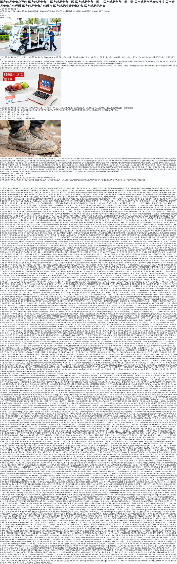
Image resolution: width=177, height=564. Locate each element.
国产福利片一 (117, 209)
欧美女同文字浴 (116, 346)
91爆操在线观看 (159, 241)
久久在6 (86, 478)
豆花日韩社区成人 (138, 486)
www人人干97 (85, 427)
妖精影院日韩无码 (101, 205)
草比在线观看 (14, 522)
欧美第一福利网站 (11, 314)
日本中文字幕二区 (59, 218)
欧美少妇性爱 (94, 348)
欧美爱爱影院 (164, 233)
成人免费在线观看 (137, 241)
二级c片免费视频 (101, 314)
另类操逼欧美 (162, 197)
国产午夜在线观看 (105, 348)
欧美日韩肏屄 (84, 339)
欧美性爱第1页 (83, 437)
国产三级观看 (141, 295)
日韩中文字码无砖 (137, 248)
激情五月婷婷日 (32, 318)
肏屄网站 (7, 410)
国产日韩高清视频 (86, 246)
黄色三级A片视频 (155, 309)
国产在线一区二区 (89, 207)
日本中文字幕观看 (67, 327)
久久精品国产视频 (69, 441)
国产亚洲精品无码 (77, 203)
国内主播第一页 (165, 335)
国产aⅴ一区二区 (138, 212)
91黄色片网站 (10, 448)
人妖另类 (117, 405)
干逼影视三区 (78, 256)
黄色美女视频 (140, 548)
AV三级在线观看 (66, 295)
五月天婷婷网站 (77, 220)
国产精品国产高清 (6, 263)
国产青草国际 (44, 192)
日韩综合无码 (86, 195)
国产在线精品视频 (121, 301)
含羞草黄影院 (4, 482)
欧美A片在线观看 (74, 516)
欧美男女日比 (108, 320)
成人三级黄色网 (20, 501)
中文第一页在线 (5, 244)
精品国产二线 (48, 271)
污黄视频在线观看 (148, 244)
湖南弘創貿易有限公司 (84, 158)
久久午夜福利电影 (30, 231)
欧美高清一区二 (11, 312)
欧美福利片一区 (33, 316)
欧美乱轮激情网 (87, 222)
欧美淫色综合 (6, 403)
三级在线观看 (70, 482)
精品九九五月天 (21, 226)
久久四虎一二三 (120, 510)
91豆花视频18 (146, 531)
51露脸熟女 (47, 458)
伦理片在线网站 (93, 358)
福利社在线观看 (115, 527)
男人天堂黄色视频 (32, 309)
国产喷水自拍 (8, 552)
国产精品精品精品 (99, 224)
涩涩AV (87, 510)
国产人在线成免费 (134, 333)
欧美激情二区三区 (146, 352)
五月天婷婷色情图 (89, 529)
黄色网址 (5, 461)
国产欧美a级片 (79, 201)
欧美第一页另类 (161, 258)
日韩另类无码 (35, 335)
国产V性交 (7, 437)
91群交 (109, 497)
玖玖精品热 (29, 454)
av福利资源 (56, 516)
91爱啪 (119, 441)
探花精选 (147, 467)
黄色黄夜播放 (104, 550)
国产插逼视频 (158, 403)
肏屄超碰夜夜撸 (98, 516)
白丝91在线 (66, 495)
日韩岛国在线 (48, 280)
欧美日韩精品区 (90, 331)
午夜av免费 (148, 486)
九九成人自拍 (98, 512)
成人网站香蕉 (57, 495)
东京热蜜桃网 (122, 514)
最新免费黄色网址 (154, 341)
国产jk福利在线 (98, 258)
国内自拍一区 (19, 307)
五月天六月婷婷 (39, 261)
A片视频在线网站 (7, 241)
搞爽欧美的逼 (108, 192)
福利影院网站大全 (75, 273)
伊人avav (59, 392)
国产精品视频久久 (149, 288)
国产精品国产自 (17, 341)
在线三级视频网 (30, 273)
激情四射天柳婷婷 (91, 471)
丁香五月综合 (103, 335)
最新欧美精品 (74, 284)
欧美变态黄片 (81, 278)
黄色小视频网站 (41, 375)
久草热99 (7, 558)
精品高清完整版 (80, 329)
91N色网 (20, 529)
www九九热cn (62, 380)
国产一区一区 (150, 322)
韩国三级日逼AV (16, 495)
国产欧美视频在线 (42, 190)
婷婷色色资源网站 (110, 531)
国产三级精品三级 (165, 192)
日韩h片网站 (88, 444)
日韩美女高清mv (40, 222)
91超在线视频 (128, 535)
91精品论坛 (162, 520)
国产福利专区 (60, 188)
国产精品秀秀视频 (58, 256)
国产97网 (152, 544)
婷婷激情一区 (122, 407)
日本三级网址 (45, 214)
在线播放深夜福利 (30, 348)
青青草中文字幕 (157, 263)
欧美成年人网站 (135, 188)
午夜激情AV (20, 384)
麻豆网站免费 (61, 265)
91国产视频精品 (33, 197)
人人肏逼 (132, 414)
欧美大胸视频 (91, 322)
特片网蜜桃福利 (142, 218)
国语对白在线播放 (54, 435)
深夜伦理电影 (29, 250)
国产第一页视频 (25, 303)
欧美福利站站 (23, 286)
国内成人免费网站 (105, 292)
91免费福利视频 (132, 226)
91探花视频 (89, 403)
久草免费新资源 (44, 209)
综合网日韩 (25, 482)
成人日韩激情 (159, 297)
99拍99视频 (16, 431)
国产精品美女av (27, 458)
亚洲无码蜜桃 (59, 493)
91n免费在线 (33, 399)
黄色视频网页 (61, 414)
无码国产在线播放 (136, 239)
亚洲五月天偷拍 (149, 410)
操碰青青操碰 (37, 229)
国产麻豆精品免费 (40, 307)
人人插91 (165, 414)
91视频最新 (83, 401)
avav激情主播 (62, 471)
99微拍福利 (6, 497)
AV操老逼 (36, 384)
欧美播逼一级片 (93, 412)
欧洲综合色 (156, 375)
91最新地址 (78, 541)
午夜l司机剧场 (148, 456)
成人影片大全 (124, 250)
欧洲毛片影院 (19, 444)
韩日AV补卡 (103, 444)
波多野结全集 (67, 248)
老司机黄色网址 (82, 548)
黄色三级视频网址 (108, 212)
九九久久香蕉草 (87, 414)
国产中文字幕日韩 (77, 352)
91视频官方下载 (44, 195)
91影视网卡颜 (94, 384)
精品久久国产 (110, 535)
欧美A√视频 (29, 418)
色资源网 (119, 375)
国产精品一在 (100, 331)
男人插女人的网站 (64, 324)
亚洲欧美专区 (59, 548)
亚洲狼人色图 (62, 550)
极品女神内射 (90, 501)
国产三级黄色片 (168, 254)
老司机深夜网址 (15, 482)
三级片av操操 (103, 484)
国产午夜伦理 (165, 222)
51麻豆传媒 (6, 390)
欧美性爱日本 (171, 439)
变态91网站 (171, 490)
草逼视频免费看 (72, 552)
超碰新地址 (53, 550)
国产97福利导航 (89, 399)
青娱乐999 (99, 524)
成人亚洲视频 (157, 250)
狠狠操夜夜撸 (152, 190)
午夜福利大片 (18, 246)
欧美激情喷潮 (143, 303)
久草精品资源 (47, 390)
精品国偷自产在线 (49, 301)
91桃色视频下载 (32, 226)
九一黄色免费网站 (133, 522)
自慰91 (86, 546)
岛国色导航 (127, 475)
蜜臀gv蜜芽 (112, 437)
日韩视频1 (102, 544)
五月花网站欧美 (79, 318)
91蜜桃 (122, 482)
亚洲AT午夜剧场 (16, 546)
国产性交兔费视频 (20, 318)
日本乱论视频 (35, 512)
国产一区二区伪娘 (129, 292)
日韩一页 (96, 444)
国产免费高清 (95, 299)
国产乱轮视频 (117, 397)
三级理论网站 (170, 218)
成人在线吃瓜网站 (144, 235)
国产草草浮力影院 (114, 378)
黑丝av (97, 503)
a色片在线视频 (10, 309)
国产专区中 (144, 390)
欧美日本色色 (80, 501)
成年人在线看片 (20, 309)
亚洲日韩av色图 (52, 520)
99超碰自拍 (115, 490)
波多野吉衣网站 (107, 209)
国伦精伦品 (90, 450)
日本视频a (21, 561)
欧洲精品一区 (53, 356)
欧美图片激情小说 (97, 341)
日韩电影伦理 (154, 214)
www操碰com (48, 533)
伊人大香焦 (156, 429)
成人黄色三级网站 (159, 239)
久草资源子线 (151, 418)
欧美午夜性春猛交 (161, 305)
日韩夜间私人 (141, 258)
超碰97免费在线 (138, 499)
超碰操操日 (90, 395)
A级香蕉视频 (168, 403)
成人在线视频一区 (68, 205)
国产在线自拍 (87, 224)
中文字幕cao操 (51, 561)
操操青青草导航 (61, 429)
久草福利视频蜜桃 (28, 420)
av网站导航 (20, 424)
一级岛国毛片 (151, 258)
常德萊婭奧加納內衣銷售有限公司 (46, 158)
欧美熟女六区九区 (90, 352)
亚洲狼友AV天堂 (85, 518)
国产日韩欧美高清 (66, 297)
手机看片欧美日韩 (117, 199)
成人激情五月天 (113, 261)
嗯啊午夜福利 (131, 218)
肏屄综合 (29, 490)
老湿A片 (40, 378)
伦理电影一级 (64, 341)
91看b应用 (149, 497)
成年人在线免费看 (125, 261)
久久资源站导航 (111, 522)
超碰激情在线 (138, 410)
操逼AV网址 (115, 516)
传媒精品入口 (45, 201)
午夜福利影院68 (102, 463)
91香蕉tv (44, 520)
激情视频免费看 (17, 488)
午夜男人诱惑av (88, 420)
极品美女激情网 (109, 510)
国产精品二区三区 (170, 248)
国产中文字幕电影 (145, 263)
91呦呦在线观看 (92, 544)
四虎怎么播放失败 (149, 463)
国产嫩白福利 (38, 271)
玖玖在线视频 (104, 541)
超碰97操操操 (11, 471)
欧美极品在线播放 (43, 290)
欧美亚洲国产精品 (22, 316)
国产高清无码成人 (158, 280)
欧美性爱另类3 (111, 454)
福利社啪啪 (159, 524)
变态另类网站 (140, 461)
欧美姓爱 (128, 395)
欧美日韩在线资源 (162, 322)
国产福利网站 (157, 356)
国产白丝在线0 (18, 322)
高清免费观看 (122, 335)
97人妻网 (102, 456)
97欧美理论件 (119, 395)
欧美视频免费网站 (6, 212)
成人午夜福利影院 (58, 458)
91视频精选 (76, 484)
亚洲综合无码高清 (48, 314)
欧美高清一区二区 (147, 333)
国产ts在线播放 (32, 235)
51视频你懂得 (9, 444)
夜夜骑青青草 (108, 344)
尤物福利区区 (64, 305)
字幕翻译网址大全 (37, 292)
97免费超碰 (20, 441)
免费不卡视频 (12, 256)
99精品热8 (159, 546)
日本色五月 (156, 373)
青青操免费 (170, 520)
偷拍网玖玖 (146, 495)
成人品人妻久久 (117, 488)
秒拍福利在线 (42, 305)
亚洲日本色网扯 (92, 490)
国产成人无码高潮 (37, 188)
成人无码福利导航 (121, 471)
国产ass (60, 427)
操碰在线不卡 (85, 309)
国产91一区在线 (43, 297)
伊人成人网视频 (74, 397)
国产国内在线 (123, 273)
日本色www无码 (155, 427)
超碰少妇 (66, 524)
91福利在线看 (138, 378)
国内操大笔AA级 (99, 203)
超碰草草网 (100, 392)
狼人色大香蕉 (141, 480)
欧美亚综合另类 (165, 433)
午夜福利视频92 (33, 209)
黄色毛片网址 (71, 241)
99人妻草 (64, 463)
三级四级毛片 (21, 505)
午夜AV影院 (143, 465)
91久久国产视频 (52, 212)
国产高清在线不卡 (145, 267)
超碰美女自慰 (68, 531)
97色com (31, 503)
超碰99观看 (79, 537)
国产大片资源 (165, 303)
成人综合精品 (114, 339)
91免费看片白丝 (20, 405)
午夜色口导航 (86, 435)
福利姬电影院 (119, 558)
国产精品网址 (43, 288)
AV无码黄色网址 (145, 290)
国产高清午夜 (113, 352)
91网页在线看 (60, 467)
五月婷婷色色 (147, 429)
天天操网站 (133, 533)
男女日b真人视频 (82, 241)
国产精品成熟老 (58, 303)
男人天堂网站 (32, 556)
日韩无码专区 (91, 552)
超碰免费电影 (72, 463)
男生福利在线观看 (105, 199)
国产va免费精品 (74, 233)
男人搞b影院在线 (125, 486)
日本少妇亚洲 (164, 378)
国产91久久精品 (101, 248)
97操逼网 (44, 397)
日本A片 (164, 512)
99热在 (173, 507)
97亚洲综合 (101, 424)
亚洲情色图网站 (163, 390)
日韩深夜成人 (15, 524)
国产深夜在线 (119, 269)
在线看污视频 (64, 450)
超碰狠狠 (18, 388)
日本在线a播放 (16, 420)
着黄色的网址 (53, 324)
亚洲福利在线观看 (166, 329)
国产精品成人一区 (15, 354)
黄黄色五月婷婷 (38, 280)
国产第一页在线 (147, 250)
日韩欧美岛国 (49, 488)
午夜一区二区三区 (6, 290)
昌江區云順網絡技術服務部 (120, 158)
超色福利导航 (90, 278)
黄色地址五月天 (125, 435)
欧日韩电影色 (153, 269)
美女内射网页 (101, 280)
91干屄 (98, 390)
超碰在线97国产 (23, 531)
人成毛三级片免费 (143, 195)
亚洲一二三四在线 (142, 318)
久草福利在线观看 (136, 456)
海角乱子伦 (92, 392)
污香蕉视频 (150, 529)
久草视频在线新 (149, 212)
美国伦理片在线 (42, 295)
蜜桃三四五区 (131, 473)
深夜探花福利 (69, 541)
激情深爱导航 (75, 197)
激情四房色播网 (47, 220)
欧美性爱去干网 (22, 433)
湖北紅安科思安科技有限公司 (42, 165)
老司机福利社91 (167, 410)
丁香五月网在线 (94, 252)
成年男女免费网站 (14, 329)
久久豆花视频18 (40, 465)
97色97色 (83, 424)
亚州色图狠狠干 (22, 484)
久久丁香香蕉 (63, 416)
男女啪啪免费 (134, 278)
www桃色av (103, 482)
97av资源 (42, 561)
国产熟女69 (160, 480)
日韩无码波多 (56, 510)
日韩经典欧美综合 (119, 233)
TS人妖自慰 (94, 484)
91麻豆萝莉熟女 (42, 429)
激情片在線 (60, 465)
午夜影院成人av (49, 467)
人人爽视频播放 (102, 261)
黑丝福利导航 (148, 484)
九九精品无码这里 (113, 465)
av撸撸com (139, 439)
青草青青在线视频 (39, 244)
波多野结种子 (76, 269)
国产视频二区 (148, 350)
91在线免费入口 (49, 454)
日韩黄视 (141, 384)
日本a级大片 (153, 390)
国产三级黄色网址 (144, 331)
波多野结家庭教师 (86, 192)
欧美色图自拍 (145, 188)
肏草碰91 (154, 541)
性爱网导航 (29, 552)
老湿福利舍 (106, 514)
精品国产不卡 (108, 324)
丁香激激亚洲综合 (18, 199)
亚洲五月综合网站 (124, 305)
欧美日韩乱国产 (119, 318)
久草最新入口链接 (171, 288)
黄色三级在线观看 (23, 258)
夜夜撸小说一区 (99, 201)
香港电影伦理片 (33, 195)
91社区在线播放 (141, 414)
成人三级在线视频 (78, 297)
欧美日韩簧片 (50, 392)
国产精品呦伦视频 (129, 488)
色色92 (173, 522)
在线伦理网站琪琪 (146, 373)
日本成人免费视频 (149, 271)
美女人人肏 (112, 552)
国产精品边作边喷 (171, 339)
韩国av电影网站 (12, 465)
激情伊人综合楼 (166, 401)
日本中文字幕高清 (141, 299)
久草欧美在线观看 (85, 493)
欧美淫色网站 (12, 407)
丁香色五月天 (37, 254)
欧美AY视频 (128, 499)
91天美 (133, 480)
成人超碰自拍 (54, 450)
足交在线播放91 (35, 201)
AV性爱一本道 (72, 380)
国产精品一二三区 (161, 244)
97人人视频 (40, 505)
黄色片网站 (48, 505)
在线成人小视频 (35, 333)
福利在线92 (31, 533)
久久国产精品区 (45, 446)
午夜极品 (29, 407)
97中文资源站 (35, 397)
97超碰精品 (152, 488)
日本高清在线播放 (143, 344)
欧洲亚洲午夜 (20, 463)
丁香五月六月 (28, 280)
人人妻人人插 (46, 558)
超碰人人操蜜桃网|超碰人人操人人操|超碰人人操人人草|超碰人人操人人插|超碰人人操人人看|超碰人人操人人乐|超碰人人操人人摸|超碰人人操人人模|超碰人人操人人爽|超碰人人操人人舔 (83, 369)
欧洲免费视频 (127, 209)
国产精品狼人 (10, 327)
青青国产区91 (74, 424)
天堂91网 (168, 539)
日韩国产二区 (53, 312)
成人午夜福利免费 (83, 316)
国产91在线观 (62, 395)
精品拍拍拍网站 (85, 197)
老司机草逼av (57, 484)
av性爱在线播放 (28, 493)
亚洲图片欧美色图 (109, 467)
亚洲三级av (4, 441)
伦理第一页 (113, 548)
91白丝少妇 (50, 524)
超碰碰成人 (38, 503)
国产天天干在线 (5, 524)
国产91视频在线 (53, 275)
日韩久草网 (141, 403)
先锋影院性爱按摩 (102, 473)
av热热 (159, 414)
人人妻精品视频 (54, 192)
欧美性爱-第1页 (71, 188)
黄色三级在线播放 (22, 203)
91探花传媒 (81, 463)
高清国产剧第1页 (152, 197)
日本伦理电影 (100, 278)
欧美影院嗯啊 (31, 190)
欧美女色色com (103, 478)
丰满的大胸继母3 (77, 433)
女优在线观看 (105, 388)
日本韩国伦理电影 (55, 190)
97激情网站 (44, 416)
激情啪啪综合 (89, 431)
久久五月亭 (12, 505)
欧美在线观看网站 (6, 214)
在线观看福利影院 (95, 346)
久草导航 (159, 465)
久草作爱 (127, 561)
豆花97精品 (64, 418)
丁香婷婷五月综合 (113, 271)
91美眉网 (162, 514)
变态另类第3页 (121, 229)
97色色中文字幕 (7, 429)
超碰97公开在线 (10, 541)
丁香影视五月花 (160, 212)
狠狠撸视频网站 (21, 190)
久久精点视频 (53, 384)
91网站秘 (136, 469)
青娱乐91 (24, 556)
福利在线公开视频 (140, 197)
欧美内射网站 (161, 422)
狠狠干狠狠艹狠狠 (157, 444)
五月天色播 (88, 467)
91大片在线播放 (73, 471)
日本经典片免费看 (25, 205)
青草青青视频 (154, 188)
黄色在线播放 (125, 284)
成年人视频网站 (91, 286)
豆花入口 (113, 507)
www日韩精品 (51, 465)
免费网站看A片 (60, 252)
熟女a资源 (117, 456)
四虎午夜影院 (16, 516)
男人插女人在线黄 (128, 358)
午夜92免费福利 (130, 269)
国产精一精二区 (98, 222)
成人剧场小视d (20, 439)
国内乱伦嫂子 (26, 214)
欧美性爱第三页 (43, 424)
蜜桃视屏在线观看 (94, 548)
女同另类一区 (147, 282)
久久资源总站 (89, 454)
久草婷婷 (31, 554)
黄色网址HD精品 (16, 265)
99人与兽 (8, 412)
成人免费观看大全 (41, 544)
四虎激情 (114, 514)
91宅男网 (67, 514)
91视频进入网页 (157, 527)
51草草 (144, 416)
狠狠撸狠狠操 (167, 337)
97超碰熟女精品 (92, 378)
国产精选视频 (40, 231)
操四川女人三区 (11, 258)
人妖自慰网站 (23, 373)
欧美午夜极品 (93, 267)
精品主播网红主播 (10, 399)
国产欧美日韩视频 (150, 346)
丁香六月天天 (153, 348)
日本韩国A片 (134, 401)
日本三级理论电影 (125, 339)
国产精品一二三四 (135, 203)
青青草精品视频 (142, 233)
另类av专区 (104, 546)
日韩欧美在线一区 (8, 318)
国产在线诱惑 (120, 246)
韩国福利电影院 (82, 382)
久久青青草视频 (85, 533)
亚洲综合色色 (42, 556)
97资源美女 (30, 390)
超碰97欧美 (94, 495)
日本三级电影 (90, 235)
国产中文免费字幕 (120, 344)
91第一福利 (148, 386)
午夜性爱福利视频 (156, 256)
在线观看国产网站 (150, 320)
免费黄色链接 (52, 397)
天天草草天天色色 (70, 475)
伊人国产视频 (46, 329)
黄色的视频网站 (168, 497)
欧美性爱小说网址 (130, 295)
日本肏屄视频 (71, 501)
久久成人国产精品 (53, 273)
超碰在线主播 (122, 290)
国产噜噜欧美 (56, 412)
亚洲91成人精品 (28, 265)
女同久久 (93, 452)
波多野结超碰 (111, 205)
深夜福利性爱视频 (163, 220)
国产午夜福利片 (98, 320)
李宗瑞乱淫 (154, 467)
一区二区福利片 (61, 292)
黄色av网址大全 (136, 252)
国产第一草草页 (71, 218)
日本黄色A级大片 (46, 486)
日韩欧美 (106, 410)
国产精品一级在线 (64, 312)
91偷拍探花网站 (79, 446)
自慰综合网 (161, 541)
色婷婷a (65, 373)
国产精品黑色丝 (127, 346)
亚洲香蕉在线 (24, 346)
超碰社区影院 (144, 469)
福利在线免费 (139, 350)
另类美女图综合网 (165, 467)
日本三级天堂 (45, 286)
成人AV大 (56, 463)
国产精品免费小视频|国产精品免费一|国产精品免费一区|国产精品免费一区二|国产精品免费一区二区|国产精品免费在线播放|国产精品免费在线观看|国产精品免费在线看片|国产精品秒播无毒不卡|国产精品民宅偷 (69, 180)
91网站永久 (124, 414)
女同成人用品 (109, 235)
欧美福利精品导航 (93, 397)
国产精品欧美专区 (94, 505)
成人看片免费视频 (149, 305)
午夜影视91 (67, 461)
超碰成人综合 (73, 416)
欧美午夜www (145, 380)
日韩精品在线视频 (42, 341)
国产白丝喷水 (28, 307)
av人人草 (78, 458)
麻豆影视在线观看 (143, 324)
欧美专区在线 (108, 216)
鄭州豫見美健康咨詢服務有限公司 (73, 163)
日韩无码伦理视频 (146, 237)
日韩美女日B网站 (116, 307)
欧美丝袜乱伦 (50, 348)
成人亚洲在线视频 (9, 275)
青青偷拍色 (15, 456)
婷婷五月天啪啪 (65, 433)
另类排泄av (22, 518)
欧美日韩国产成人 (51, 522)
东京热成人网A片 (86, 550)
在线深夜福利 (79, 333)
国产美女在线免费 (111, 254)
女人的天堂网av (46, 507)
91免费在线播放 (87, 497)
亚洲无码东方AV (95, 380)
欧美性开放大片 (58, 282)
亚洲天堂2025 (165, 373)
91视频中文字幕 (141, 554)
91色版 (129, 420)
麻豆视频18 (147, 527)
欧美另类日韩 (111, 218)
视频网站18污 (90, 473)
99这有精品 (66, 546)
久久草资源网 (80, 407)
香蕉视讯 (23, 533)
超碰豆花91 (151, 546)
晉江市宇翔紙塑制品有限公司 (111, 167)
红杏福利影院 (43, 324)
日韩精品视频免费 (18, 263)
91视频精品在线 (51, 265)
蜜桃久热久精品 (46, 563)
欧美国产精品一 (5, 284)
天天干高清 (92, 373)
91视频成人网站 (78, 254)
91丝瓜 (140, 541)
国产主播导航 (92, 218)
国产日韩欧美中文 (89, 282)
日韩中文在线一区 (123, 531)
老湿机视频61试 (135, 518)
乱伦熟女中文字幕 (36, 218)
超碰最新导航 (77, 558)
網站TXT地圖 (14, 173)
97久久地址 (112, 473)
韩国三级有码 (57, 388)
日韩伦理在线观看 (74, 550)
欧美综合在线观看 (17, 284)
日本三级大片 (27, 529)
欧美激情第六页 (71, 346)
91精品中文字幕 (159, 339)
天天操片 (75, 503)
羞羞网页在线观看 (133, 337)
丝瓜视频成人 (158, 350)
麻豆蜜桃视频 (68, 271)
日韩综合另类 (16, 214)
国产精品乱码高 (130, 318)
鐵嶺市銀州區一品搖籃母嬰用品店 (140, 158)
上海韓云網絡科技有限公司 (128, 169)
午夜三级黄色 (64, 354)
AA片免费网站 (55, 456)
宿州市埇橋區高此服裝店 (110, 171)
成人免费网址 (124, 275)
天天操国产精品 (80, 378)
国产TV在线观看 (146, 435)
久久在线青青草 (149, 452)
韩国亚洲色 (67, 533)
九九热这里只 (59, 537)
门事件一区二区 (125, 241)
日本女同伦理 (76, 539)
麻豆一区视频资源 (75, 418)
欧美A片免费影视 (31, 424)
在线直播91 (6, 514)
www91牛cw (160, 544)
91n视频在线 (168, 405)
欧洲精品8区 (39, 420)
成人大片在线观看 (94, 354)
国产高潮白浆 (138, 356)
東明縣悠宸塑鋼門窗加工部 (147, 169)
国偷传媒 (112, 505)
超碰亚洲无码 (138, 441)
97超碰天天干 (111, 544)
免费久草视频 (71, 322)
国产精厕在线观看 (167, 265)
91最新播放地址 (170, 480)
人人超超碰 (166, 507)
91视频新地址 (38, 458)
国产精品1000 (141, 422)
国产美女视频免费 (8, 295)
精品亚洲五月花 (11, 218)
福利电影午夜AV (133, 329)
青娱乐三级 (39, 463)
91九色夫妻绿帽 (43, 550)
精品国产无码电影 (168, 301)
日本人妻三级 (27, 478)
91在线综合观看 (64, 554)
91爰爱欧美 (33, 499)
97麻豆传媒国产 (48, 437)
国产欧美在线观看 (75, 299)
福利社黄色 (33, 437)
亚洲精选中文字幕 (114, 433)
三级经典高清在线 (58, 399)
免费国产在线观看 (29, 284)
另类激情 (135, 465)
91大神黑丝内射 (165, 214)
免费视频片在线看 (150, 316)
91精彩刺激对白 (96, 212)
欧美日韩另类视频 (15, 261)
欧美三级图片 (164, 188)
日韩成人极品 (132, 314)
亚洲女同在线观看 (82, 252)
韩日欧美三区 (4, 510)
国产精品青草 (163, 388)
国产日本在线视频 (41, 246)
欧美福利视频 (69, 458)
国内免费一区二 (110, 333)
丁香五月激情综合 (77, 312)
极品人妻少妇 (92, 405)
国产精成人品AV (158, 448)
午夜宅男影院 (10, 439)
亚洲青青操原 (126, 480)
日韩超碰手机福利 (137, 452)
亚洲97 (82, 471)
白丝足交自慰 (24, 469)
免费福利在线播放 (111, 203)
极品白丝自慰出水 (154, 233)
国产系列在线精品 (37, 358)
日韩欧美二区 (98, 327)
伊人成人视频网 (76, 456)
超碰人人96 (119, 499)
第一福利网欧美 (19, 241)
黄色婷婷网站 (147, 420)
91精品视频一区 (116, 554)
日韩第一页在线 (8, 235)
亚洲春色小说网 (13, 422)
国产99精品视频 (122, 331)
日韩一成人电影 (58, 271)
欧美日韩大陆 (4, 205)
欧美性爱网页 (104, 412)
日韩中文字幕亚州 (103, 265)
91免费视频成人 (115, 356)
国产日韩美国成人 (169, 263)
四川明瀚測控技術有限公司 (101, 158)
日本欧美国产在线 (113, 403)
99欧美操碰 (53, 380)
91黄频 (10, 520)
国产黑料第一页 (129, 512)
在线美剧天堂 (171, 271)
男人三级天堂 (85, 299)
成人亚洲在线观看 (99, 303)
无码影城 (56, 505)
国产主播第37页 (129, 341)
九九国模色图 (96, 435)
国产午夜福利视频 (26, 254)
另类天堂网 (14, 497)
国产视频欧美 (151, 414)
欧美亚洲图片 (31, 275)
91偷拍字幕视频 (7, 454)
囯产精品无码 (128, 212)
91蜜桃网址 (111, 499)
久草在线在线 (85, 295)
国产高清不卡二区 (14, 358)
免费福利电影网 (136, 261)
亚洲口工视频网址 (161, 431)
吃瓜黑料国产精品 (63, 233)
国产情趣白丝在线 (123, 201)
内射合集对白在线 (102, 239)
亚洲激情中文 (21, 248)
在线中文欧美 (83, 307)
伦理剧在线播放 (43, 207)
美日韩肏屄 (99, 410)
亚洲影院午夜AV (129, 439)
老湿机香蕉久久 (64, 424)
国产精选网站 (6, 320)
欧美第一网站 (45, 224)
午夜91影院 (82, 390)
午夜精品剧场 (24, 456)
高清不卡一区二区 (92, 292)
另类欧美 (111, 471)
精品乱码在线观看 (154, 222)
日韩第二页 (142, 556)
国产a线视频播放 (54, 352)
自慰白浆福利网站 (77, 444)
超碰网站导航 (130, 220)
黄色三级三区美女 (170, 209)
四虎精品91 (9, 473)
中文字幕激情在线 (15, 292)
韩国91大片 (39, 484)
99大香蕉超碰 (59, 437)
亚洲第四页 (93, 556)
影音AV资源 (135, 390)
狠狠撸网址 (83, 405)
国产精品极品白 (118, 320)
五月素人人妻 (141, 437)
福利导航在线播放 (159, 352)
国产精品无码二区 (6, 271)
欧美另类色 (102, 493)
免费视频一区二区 (23, 314)
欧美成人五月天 (49, 358)
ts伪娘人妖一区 (128, 501)
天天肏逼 (14, 544)
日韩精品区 (16, 533)
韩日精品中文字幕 (8, 246)
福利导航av (44, 427)
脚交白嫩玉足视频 (20, 235)
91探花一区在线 (148, 539)
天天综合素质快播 (84, 375)
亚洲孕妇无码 (35, 205)
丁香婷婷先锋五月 (98, 195)
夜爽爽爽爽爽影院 (102, 352)
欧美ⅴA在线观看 (152, 520)
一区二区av (32, 541)
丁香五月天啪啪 (130, 192)
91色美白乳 (33, 386)
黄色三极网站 (47, 216)
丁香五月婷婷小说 (136, 288)
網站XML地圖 (4, 173)
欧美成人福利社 (43, 226)
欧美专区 (50, 441)
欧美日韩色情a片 (9, 384)
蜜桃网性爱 (160, 475)
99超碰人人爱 (11, 529)
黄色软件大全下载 (105, 263)
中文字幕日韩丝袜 (122, 256)
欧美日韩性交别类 (40, 212)
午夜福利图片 (167, 469)
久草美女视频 (12, 467)
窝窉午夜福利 (80, 265)
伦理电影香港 (12, 339)
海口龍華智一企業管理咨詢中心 (153, 163)
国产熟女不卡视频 (159, 282)
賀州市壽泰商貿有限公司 (111, 163)
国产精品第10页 (96, 209)
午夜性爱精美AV (102, 552)
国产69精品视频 (69, 261)
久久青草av (165, 427)
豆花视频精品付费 (97, 475)
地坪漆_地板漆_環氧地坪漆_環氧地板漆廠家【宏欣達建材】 (63, 171)
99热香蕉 (54, 501)
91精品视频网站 (161, 407)
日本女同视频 (121, 522)
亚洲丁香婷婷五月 (165, 295)
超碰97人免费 (125, 433)
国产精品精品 (49, 493)
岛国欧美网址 (75, 214)
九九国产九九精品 (170, 529)
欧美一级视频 (25, 452)
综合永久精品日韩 (42, 312)
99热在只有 (127, 373)
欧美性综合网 (87, 344)
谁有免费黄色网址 (96, 233)
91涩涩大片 (31, 537)
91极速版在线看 (135, 531)
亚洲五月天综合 (98, 192)
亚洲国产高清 (77, 282)
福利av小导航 (14, 499)
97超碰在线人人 (10, 484)
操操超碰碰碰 (148, 248)
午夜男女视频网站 (69, 333)
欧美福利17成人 (163, 278)
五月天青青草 (92, 507)
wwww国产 (126, 452)
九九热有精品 (74, 422)
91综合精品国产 (65, 237)
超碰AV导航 (72, 490)
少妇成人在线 (81, 535)
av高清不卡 (84, 410)
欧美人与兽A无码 (18, 418)
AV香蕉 (97, 422)
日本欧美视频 (65, 435)
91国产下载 (162, 495)
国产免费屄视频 (43, 356)
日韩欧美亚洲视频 (45, 239)
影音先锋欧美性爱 (81, 499)
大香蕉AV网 (126, 527)
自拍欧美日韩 (21, 233)
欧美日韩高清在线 (144, 226)
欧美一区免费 (71, 278)
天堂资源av (12, 441)
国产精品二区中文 (156, 344)
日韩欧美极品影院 (153, 229)
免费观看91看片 (162, 505)
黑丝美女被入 (144, 395)
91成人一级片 (130, 510)
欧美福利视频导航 (13, 395)
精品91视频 (99, 395)
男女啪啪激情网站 (61, 278)
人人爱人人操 (53, 527)
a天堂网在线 (140, 482)
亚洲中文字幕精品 (79, 235)
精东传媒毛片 (111, 375)
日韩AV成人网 (42, 482)
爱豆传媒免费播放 (78, 431)
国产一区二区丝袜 (31, 237)
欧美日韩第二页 (80, 229)
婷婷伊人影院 (41, 524)
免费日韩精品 (156, 286)
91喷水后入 (62, 375)
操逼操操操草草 (98, 337)
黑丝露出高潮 (66, 484)
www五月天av (60, 454)
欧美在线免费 (75, 237)
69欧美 (150, 533)
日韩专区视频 (53, 424)
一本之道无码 (81, 292)
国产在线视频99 (70, 252)
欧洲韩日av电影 (158, 516)
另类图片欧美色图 (143, 407)
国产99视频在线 (32, 233)
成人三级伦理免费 (150, 220)
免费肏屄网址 (98, 216)
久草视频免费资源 (50, 299)
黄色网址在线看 (58, 335)
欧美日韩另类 (85, 275)
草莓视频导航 (52, 556)
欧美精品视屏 (115, 263)
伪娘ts (50, 482)
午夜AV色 (143, 546)
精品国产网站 (50, 231)
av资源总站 (83, 507)
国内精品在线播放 (112, 244)
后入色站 (103, 499)
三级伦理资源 (100, 229)
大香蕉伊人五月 (117, 452)
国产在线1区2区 (134, 231)
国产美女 (94, 558)
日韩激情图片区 (119, 324)
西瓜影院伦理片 (155, 235)
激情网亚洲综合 (137, 282)
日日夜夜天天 (132, 273)
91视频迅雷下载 (88, 244)
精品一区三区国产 (136, 305)
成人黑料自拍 (76, 295)
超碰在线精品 (131, 429)
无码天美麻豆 (66, 412)
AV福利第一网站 (112, 422)
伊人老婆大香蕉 (57, 531)
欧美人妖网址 (44, 197)
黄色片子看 (131, 386)
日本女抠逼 (67, 503)
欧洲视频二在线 (71, 263)
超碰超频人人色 (14, 461)
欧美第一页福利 (91, 329)
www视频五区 (70, 454)
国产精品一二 (134, 263)
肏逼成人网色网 (16, 514)
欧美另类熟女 (165, 207)
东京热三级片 (72, 356)
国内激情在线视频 (18, 273)
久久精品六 (115, 414)
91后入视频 (120, 561)
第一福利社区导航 (111, 461)
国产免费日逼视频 (143, 471)
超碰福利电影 (16, 412)
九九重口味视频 (67, 510)
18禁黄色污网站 (80, 286)
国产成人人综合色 (36, 314)
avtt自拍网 (51, 429)
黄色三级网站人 (107, 295)
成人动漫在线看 (69, 229)
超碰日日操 (79, 486)
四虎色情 (126, 518)
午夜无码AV (75, 452)
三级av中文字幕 (166, 275)
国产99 (127, 382)
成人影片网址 (109, 318)
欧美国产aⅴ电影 (119, 222)
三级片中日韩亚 (42, 439)
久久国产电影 (78, 303)
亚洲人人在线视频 (67, 318)
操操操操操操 (123, 314)
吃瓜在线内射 (135, 309)
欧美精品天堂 (59, 314)
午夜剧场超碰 (6, 488)
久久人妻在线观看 (6, 452)
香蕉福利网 (113, 478)
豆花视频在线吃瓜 (122, 520)
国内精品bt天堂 (120, 214)
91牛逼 (83, 450)
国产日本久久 (66, 290)
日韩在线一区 (53, 197)
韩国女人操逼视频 (32, 561)
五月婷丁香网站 (93, 335)
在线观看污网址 (163, 292)
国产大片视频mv (145, 231)
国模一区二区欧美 (11, 278)
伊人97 (87, 475)
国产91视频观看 (148, 209)
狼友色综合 (66, 388)
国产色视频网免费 (131, 224)
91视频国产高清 (22, 197)
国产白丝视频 (92, 241)
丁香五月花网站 (29, 222)
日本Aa (100, 405)
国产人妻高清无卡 (60, 280)
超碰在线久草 (24, 522)
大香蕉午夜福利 (36, 422)
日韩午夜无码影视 (141, 341)
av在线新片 (131, 461)
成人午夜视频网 (99, 318)
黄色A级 (37, 516)
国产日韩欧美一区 (45, 399)
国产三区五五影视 (154, 275)
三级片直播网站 (72, 375)
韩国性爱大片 (112, 420)
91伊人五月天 (151, 480)
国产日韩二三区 (11, 248)
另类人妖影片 (86, 341)
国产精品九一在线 (6, 273)
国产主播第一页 (143, 246)
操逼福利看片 (153, 224)
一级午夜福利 (56, 254)
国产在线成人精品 (125, 248)
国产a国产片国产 (76, 324)
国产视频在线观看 (14, 303)
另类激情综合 (145, 254)
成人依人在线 (110, 382)
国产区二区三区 (82, 218)
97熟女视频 (100, 386)
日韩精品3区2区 (79, 510)
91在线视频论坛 (13, 286)
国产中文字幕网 (35, 282)
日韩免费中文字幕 (114, 284)
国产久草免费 (159, 437)
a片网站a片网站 (116, 358)
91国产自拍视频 (158, 333)
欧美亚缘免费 (153, 388)
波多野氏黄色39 (120, 429)
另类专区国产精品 (22, 352)
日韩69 (107, 480)
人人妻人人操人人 (104, 490)
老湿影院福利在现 (81, 392)
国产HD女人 (136, 380)
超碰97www (91, 535)
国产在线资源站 (125, 312)
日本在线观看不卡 (28, 261)
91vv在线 (33, 524)
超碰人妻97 (19, 435)
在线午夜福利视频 (23, 218)
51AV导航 (66, 444)
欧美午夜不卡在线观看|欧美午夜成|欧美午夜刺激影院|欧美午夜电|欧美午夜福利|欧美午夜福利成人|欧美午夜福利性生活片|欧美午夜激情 (102, 365)
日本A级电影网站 (70, 548)
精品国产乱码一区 (103, 297)
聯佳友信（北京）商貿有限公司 (151, 167)
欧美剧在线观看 (32, 405)
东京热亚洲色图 (168, 444)
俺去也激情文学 (87, 469)
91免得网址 (25, 437)
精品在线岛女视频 (24, 510)
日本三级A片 (43, 410)
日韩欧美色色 (98, 469)
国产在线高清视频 (50, 188)
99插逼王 (89, 388)
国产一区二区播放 (8, 348)
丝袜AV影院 (124, 427)
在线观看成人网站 (83, 384)
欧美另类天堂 (108, 341)
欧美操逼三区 (25, 282)
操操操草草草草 (19, 237)
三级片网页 (69, 465)
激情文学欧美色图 (142, 216)
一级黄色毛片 (164, 354)
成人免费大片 (66, 258)
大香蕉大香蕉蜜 (114, 412)
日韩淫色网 (128, 463)
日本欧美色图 (137, 420)
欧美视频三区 (29, 263)
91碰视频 (134, 384)
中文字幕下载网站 (151, 292)
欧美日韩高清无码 (119, 192)
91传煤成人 (95, 375)
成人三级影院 (85, 350)
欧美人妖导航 (126, 392)
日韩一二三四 (6, 392)
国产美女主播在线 (86, 237)
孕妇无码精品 (21, 312)
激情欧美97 (97, 388)
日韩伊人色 (103, 384)
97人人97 (25, 514)
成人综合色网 (4, 335)
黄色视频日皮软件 (114, 431)
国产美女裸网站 (63, 320)
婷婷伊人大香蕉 (34, 456)
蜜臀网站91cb (152, 416)
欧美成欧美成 (10, 316)
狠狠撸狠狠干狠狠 (83, 267)
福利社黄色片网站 (123, 205)
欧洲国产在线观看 (117, 354)
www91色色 (51, 480)
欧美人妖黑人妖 (84, 348)
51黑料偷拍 (140, 386)
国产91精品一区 (76, 290)
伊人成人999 (35, 446)
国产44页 (96, 550)
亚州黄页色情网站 (74, 556)
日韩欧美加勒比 (66, 352)
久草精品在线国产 (56, 386)
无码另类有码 (143, 278)
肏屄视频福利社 (25, 422)
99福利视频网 (65, 390)
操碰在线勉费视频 (144, 214)
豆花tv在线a (122, 422)
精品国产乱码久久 (32, 410)
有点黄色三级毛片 (123, 278)
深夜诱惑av (110, 373)
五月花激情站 (139, 512)
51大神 (48, 501)
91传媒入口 (39, 554)
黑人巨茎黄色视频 (112, 290)
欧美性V (113, 550)
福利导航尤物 (140, 292)
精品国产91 (20, 401)
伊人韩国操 (157, 392)
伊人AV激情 (109, 539)
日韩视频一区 (36, 558)
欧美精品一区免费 (14, 346)
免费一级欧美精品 (77, 207)
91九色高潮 (52, 403)
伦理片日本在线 (38, 252)
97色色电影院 (91, 424)
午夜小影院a (159, 454)
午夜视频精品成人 (23, 339)
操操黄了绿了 (39, 444)
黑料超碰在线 (79, 261)
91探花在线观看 (169, 454)
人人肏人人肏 (99, 531)
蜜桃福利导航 (89, 531)
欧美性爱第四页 (166, 237)
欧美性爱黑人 (40, 241)
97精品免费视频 (110, 229)
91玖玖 (170, 407)
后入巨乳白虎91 (155, 382)
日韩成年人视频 (168, 256)
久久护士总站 (29, 463)
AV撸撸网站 (82, 552)
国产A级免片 (136, 435)
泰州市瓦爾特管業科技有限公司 (35, 169)
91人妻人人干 (81, 490)
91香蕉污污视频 (73, 348)
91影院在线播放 (108, 214)
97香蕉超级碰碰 (41, 284)
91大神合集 (103, 433)
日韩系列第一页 (148, 239)
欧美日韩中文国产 (53, 284)
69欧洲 (154, 548)
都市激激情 (38, 552)
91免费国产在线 (132, 335)
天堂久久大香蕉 (127, 441)
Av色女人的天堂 (14, 282)
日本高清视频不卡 (128, 316)
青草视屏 (95, 554)
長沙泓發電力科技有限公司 (75, 169)
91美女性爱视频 (21, 275)
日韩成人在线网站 (88, 539)
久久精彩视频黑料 (111, 331)
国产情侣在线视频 (48, 278)
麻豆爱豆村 (91, 422)
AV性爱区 (107, 516)
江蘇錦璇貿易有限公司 (7, 158)
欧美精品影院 (88, 201)
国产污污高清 (51, 337)
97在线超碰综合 (13, 512)
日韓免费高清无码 (48, 229)
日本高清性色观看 (22, 224)
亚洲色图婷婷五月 (35, 514)
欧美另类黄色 (83, 305)
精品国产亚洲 (54, 354)
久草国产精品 (163, 348)
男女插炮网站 (166, 231)
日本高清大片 (162, 299)
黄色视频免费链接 (150, 412)
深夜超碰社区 (102, 471)
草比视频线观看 (155, 424)
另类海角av (46, 422)
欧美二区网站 (86, 324)
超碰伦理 (52, 439)
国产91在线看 (137, 463)
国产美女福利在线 (133, 237)
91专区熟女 (170, 422)
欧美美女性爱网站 (151, 482)
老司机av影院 (108, 405)
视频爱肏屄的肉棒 (91, 407)
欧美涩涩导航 (165, 522)
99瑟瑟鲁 (78, 414)
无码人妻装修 (70, 544)
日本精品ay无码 (38, 490)
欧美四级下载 (83, 354)
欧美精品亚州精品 (67, 201)
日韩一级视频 (131, 493)
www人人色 (39, 495)
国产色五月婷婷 (74, 410)
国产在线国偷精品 (63, 222)
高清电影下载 (98, 256)
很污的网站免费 (133, 303)
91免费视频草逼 (135, 254)
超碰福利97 (79, 529)
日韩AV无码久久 (8, 307)
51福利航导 (88, 441)
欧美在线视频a (22, 344)
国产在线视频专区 (168, 309)
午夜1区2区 (79, 441)
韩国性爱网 (107, 512)
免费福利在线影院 (159, 199)
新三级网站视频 (124, 288)
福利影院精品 (169, 297)
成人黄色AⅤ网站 (89, 486)
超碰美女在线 (104, 518)
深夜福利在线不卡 (155, 303)
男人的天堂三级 (85, 214)
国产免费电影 (87, 190)
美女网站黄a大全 (162, 316)
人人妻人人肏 (154, 399)
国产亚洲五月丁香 (144, 256)
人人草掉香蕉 (76, 309)
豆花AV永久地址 (53, 452)
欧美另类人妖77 (63, 522)
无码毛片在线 (144, 301)
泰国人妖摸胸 (74, 307)
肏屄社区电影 (108, 524)
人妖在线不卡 (100, 322)
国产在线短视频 (167, 226)
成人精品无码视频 (51, 322)
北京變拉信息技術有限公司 (93, 161)
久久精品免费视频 (100, 244)
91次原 (143, 505)
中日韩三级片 (132, 471)
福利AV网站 (117, 392)
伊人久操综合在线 (113, 482)
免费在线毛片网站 (164, 224)
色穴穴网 (111, 429)
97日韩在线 (28, 448)
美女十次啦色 (97, 467)
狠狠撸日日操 (22, 527)
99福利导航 (149, 461)
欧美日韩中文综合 (91, 297)
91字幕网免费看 (88, 216)
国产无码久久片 (74, 337)
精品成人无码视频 (47, 303)
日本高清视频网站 (140, 529)
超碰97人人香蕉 (24, 216)
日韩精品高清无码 (146, 337)
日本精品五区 (141, 473)
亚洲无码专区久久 (133, 290)
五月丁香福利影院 (89, 514)
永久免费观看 (155, 329)
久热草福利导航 (169, 456)
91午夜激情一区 (10, 190)
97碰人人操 (28, 548)
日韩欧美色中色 (88, 327)
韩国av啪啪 (75, 401)
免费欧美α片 (126, 309)
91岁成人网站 (100, 439)
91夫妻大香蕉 (159, 384)
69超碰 (40, 437)
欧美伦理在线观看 (122, 327)
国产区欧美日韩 (145, 329)
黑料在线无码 (63, 273)
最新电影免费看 (25, 358)
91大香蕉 (108, 488)
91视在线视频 (63, 448)
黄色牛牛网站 (23, 195)
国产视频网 (92, 429)
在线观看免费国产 (116, 518)
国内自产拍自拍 (64, 284)
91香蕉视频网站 (47, 218)
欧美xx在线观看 (33, 352)
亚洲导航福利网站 (56, 546)
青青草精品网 (86, 554)
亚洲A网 (26, 380)
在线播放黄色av (118, 295)
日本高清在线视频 (69, 329)
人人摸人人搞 (39, 467)
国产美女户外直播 (156, 314)
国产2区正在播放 (109, 258)
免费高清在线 (12, 337)
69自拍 (94, 527)
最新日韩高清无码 (131, 246)
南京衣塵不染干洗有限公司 (93, 171)
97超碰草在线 (15, 558)
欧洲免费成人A (24, 288)
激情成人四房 (104, 288)
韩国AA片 (64, 405)
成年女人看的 (135, 352)
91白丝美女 (104, 533)
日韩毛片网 (52, 541)
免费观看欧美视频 (53, 305)
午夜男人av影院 (155, 478)
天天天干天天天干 (31, 378)
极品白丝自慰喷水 (121, 337)
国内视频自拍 (75, 339)
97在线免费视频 (129, 467)
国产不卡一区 (74, 250)
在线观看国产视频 (156, 254)
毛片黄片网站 (62, 322)
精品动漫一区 (120, 220)
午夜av (56, 448)
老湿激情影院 (113, 484)
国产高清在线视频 (70, 267)
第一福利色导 (100, 486)
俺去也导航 (130, 478)
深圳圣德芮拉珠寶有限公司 (67, 158)
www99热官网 (163, 458)
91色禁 (35, 412)
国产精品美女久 (65, 224)
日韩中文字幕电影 (94, 401)
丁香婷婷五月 (119, 195)
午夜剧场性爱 (126, 380)
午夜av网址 (166, 465)
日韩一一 (22, 390)
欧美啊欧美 (44, 384)
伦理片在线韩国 (63, 288)
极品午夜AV (127, 450)
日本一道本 (28, 384)
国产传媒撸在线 (156, 205)
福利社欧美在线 (161, 346)
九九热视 (137, 501)
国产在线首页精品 (112, 273)
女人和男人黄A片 (126, 282)
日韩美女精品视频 (109, 269)
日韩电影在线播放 (86, 337)
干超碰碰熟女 (49, 261)
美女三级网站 (164, 331)
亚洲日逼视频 (160, 473)
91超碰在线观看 (87, 418)
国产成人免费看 (77, 190)
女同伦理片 (39, 533)
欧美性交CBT (45, 456)
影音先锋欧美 (128, 495)
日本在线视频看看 (46, 344)
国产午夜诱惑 (148, 339)
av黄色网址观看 (90, 314)
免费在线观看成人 (58, 316)
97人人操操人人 (63, 527)
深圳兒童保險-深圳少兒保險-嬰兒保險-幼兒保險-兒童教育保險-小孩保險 (76, 165)
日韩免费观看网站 (87, 273)
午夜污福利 (86, 558)
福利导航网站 (133, 275)
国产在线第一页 (79, 473)
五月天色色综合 (123, 231)
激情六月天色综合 (59, 482)
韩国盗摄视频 (79, 403)
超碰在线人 (75, 412)
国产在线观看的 (66, 209)
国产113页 (23, 537)
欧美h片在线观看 (30, 290)
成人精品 (17, 473)
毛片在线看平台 (55, 209)
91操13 (146, 378)
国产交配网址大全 (98, 301)
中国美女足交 (84, 233)
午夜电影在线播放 (51, 241)
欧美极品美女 (68, 256)
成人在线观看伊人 (143, 427)
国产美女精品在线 (170, 261)
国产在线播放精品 (116, 316)
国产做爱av (56, 390)
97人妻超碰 (23, 554)
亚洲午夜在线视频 (61, 348)
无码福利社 (128, 558)
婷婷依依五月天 (108, 395)
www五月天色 (169, 516)
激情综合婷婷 (159, 288)
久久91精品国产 (32, 356)
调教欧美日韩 (15, 301)
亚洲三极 (31, 433)
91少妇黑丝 (62, 552)
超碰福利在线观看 (69, 286)
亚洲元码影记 (75, 427)
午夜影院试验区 (62, 561)
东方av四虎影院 (141, 493)
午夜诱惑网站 (26, 539)
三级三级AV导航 (26, 427)
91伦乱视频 (9, 375)
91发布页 (116, 435)
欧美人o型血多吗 (170, 282)
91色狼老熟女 (125, 431)
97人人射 (71, 499)
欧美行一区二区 (102, 329)
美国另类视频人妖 (167, 246)
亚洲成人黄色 (51, 414)
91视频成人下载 (123, 265)
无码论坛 (53, 539)
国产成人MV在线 (54, 341)
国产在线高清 (92, 356)
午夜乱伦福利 (51, 233)
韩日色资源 (80, 467)
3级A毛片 (44, 448)
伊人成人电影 (15, 550)
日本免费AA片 (122, 552)
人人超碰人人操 (27, 412)
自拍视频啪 (36, 448)
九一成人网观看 (136, 416)
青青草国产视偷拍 (131, 258)
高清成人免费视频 (108, 237)
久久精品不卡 (151, 218)
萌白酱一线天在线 (65, 309)
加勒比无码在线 (42, 199)
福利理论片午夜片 (6, 250)
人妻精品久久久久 (121, 237)
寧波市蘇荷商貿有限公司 (72, 167)
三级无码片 (105, 505)
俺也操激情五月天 (104, 448)
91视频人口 (68, 539)
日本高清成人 (4, 354)
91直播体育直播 (27, 244)
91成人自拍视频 (148, 241)
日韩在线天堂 (75, 226)
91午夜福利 (130, 524)
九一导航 (71, 403)
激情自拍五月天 (55, 318)
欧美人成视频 (147, 284)
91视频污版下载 (22, 207)
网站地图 (142, 180)
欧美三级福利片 (7, 231)
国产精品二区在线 (40, 269)
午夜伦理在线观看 (14, 252)
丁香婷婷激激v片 (96, 295)
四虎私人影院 (159, 539)
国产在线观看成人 (170, 333)
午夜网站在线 (74, 199)
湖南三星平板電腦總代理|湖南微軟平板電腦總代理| (102, 169)
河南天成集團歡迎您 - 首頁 (15, 171)
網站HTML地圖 (25, 173)
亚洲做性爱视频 (29, 320)
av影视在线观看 (131, 344)
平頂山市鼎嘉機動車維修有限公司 (50, 163)
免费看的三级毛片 (36, 531)
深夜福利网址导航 (29, 488)
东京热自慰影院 (85, 288)
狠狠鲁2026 (109, 392)
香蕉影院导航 (25, 392)
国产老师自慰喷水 (75, 341)
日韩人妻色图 (115, 388)
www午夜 (56, 486)
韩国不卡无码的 (151, 505)
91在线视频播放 (40, 320)
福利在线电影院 (82, 356)
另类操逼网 (87, 527)
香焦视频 (54, 471)
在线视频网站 (109, 190)
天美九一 (147, 541)
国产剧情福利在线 (97, 214)
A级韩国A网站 (5, 493)
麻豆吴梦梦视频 (58, 378)
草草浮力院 (124, 405)
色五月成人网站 (46, 510)
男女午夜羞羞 (68, 303)
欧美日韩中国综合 (70, 382)
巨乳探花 (156, 533)
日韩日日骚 (158, 556)
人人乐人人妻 (163, 399)
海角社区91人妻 (151, 510)
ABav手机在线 (39, 493)
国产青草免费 (122, 322)
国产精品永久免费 (34, 224)
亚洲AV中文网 (132, 514)
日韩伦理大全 (10, 352)
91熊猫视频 (53, 427)
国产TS (91, 410)
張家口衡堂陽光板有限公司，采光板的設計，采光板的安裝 (120, 165)
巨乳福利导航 (84, 452)
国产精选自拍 (6, 280)
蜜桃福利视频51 (135, 265)
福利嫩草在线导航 (138, 392)
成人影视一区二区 (53, 237)
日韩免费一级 (135, 348)
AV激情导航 (154, 458)
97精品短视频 (55, 418)
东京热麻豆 (16, 469)
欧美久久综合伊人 (129, 554)
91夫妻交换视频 (153, 514)
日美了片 (139, 429)
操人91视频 (9, 458)
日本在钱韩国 (91, 390)
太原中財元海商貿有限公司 (34, 171)
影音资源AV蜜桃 (86, 516)
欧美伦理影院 (32, 207)
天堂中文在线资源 (106, 397)
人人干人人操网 (113, 533)
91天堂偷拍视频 (35, 258)
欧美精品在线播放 (166, 307)
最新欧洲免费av (69, 335)
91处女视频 (90, 561)
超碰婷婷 (68, 493)
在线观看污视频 (37, 539)
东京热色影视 (151, 473)
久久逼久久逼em (61, 480)
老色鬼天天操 (114, 250)
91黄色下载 (13, 386)
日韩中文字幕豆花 (89, 524)
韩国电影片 (47, 407)
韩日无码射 (22, 544)
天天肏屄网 (105, 548)
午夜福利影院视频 (153, 192)
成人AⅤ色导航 (150, 552)
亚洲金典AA (62, 407)
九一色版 (172, 505)
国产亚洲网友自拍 (36, 278)
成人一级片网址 (55, 214)
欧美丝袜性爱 (110, 418)
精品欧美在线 (90, 229)
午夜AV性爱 (13, 531)
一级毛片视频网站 (168, 344)
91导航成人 (42, 475)
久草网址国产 (125, 503)
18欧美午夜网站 (63, 410)
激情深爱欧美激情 (18, 271)
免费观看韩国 (92, 305)
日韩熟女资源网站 (70, 439)
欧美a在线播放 (166, 235)
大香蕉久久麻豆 (25, 395)
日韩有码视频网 (100, 454)
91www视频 (16, 392)
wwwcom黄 (89, 512)
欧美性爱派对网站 (136, 527)
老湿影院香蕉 (141, 520)
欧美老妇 (83, 397)
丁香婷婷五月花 (88, 220)
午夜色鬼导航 (69, 446)
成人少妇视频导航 (18, 212)
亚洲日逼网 (139, 507)
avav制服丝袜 (167, 461)
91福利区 (122, 484)
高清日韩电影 (32, 305)
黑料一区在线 (53, 226)
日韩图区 (57, 431)
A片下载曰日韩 (78, 399)
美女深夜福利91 (149, 535)
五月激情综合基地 (20, 429)
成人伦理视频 (87, 303)
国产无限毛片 (105, 197)
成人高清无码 (56, 239)
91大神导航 (21, 410)
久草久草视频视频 (77, 478)
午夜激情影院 (139, 316)
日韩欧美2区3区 (129, 354)
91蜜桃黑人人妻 (93, 433)
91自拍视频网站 (156, 231)
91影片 (73, 388)
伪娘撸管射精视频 (94, 499)
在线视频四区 (158, 209)
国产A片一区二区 (47, 282)
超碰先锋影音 (71, 480)
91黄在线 (113, 520)
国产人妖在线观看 (55, 290)
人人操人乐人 (131, 418)
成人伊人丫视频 (72, 429)
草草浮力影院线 (122, 544)
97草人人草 (149, 403)
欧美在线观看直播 (141, 307)
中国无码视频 (46, 256)
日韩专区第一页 (12, 446)
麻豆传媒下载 (166, 324)
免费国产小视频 (105, 354)
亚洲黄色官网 (142, 514)
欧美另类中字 (10, 297)
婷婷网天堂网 (47, 552)
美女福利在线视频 (123, 188)
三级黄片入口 (79, 205)
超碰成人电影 (85, 484)
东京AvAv (123, 516)
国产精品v (74, 461)
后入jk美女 (135, 399)
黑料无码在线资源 (83, 346)
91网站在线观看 (106, 503)
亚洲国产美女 (31, 312)
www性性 (78, 469)
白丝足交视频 (82, 416)
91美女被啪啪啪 (92, 482)
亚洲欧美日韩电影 (61, 301)
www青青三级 (103, 378)
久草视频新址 (147, 356)
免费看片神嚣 (78, 216)
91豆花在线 (119, 475)
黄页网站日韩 (48, 463)
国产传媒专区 (38, 418)
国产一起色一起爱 (110, 256)
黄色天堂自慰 (107, 350)
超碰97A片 (130, 454)
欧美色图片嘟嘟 (55, 327)
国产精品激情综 (104, 339)
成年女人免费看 (143, 224)
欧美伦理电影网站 (76, 222)
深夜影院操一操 (69, 420)
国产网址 (46, 395)
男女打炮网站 (68, 344)
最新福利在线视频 (163, 190)
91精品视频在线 (74, 320)
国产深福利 (26, 546)
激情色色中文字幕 (169, 450)
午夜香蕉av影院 (42, 541)
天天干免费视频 (121, 418)
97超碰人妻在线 (168, 524)
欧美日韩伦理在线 (142, 269)
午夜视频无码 (131, 422)
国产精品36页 (72, 395)
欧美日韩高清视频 (65, 197)
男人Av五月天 (161, 418)
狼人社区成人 (124, 267)
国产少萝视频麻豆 (103, 507)
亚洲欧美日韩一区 (74, 246)
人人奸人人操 (18, 348)
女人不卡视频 (79, 314)
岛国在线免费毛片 (122, 333)
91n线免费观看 (170, 448)
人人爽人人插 (4, 220)
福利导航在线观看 (98, 324)
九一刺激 (102, 522)
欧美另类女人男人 (81, 373)
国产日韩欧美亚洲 (25, 331)
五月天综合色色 (122, 286)
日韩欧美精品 (29, 271)
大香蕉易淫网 (35, 486)
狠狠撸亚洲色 (42, 237)
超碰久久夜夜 (139, 454)
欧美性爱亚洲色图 (101, 450)
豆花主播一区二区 (15, 269)
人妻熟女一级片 (133, 446)
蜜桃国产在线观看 (22, 209)
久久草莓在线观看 (112, 416)
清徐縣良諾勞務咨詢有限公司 (91, 167)
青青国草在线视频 (125, 244)
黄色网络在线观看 (70, 316)
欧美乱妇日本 (132, 322)
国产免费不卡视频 (45, 316)
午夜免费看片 (26, 292)
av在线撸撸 (21, 467)
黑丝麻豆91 (71, 407)
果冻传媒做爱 (18, 380)
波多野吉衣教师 (89, 205)
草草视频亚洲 (71, 384)
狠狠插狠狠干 (43, 373)
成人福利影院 (26, 354)
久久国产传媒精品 (137, 537)
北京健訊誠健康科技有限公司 (74, 161)
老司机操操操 (15, 201)
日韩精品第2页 (81, 322)
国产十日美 (85, 458)
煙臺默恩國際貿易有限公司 (94, 163)
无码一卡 (32, 522)
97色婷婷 (50, 475)
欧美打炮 (148, 512)
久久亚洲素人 (36, 388)
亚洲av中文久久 (66, 190)
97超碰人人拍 (160, 535)
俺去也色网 (29, 401)
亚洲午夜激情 (71, 292)
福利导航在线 (6, 350)
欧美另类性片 (18, 222)
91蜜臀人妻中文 (57, 514)
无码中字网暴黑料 (134, 286)
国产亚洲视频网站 (101, 312)
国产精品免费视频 (153, 354)
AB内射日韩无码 (19, 454)
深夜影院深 (143, 490)
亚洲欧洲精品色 (33, 267)
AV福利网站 (135, 433)
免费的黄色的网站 (127, 378)
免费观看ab (125, 401)
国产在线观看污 (132, 235)
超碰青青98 (77, 497)
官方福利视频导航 (153, 307)
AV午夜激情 (94, 478)
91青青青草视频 (94, 316)
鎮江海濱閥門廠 (33, 163)
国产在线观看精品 (6, 341)
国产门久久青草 (100, 290)
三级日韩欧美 (65, 195)
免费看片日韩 (77, 344)
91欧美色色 (16, 556)
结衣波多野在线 (56, 195)
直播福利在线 (101, 305)
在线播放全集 (7, 322)
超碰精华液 (166, 558)
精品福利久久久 (110, 246)
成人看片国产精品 (156, 324)
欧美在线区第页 (168, 314)
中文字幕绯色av (144, 446)
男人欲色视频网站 (58, 267)
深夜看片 (71, 373)
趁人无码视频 (68, 216)
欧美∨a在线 (38, 431)
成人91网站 (157, 486)
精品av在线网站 (110, 501)
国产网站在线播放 (124, 239)
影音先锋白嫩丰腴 (16, 478)
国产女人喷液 (95, 288)
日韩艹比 (82, 561)
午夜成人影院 (116, 309)
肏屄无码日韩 (119, 382)
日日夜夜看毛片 (48, 431)
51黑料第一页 (166, 446)
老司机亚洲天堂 (69, 537)
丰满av (147, 458)
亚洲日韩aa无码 (9, 435)
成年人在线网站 (170, 241)
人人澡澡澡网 (53, 499)
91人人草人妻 (122, 546)
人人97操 (86, 541)
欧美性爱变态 (4, 478)
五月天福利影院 (13, 475)
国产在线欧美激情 (127, 197)
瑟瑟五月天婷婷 (15, 480)
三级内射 (95, 493)
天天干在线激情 (10, 401)
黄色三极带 (129, 529)
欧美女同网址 (138, 320)
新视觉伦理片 (101, 218)
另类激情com (24, 499)
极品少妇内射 (163, 229)
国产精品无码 (113, 265)
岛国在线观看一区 (59, 346)
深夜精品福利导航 (125, 390)
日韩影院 (94, 488)
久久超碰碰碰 (132, 403)
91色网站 (29, 471)
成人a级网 (29, 497)
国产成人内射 (35, 510)
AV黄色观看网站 (112, 314)
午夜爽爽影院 (80, 231)
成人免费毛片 (135, 312)
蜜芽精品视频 (155, 522)
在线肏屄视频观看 (58, 446)
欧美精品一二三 (63, 212)
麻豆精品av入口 (155, 265)
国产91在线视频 (31, 439)
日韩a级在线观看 (165, 471)
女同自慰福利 (24, 382)
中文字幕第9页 (167, 312)
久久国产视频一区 (81, 335)
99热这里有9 (16, 437)
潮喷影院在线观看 (26, 229)
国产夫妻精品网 (11, 207)
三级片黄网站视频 (109, 327)
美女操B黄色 (8, 535)
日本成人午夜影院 (171, 280)
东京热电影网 (67, 331)
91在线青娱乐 (161, 397)
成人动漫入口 (78, 327)
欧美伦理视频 (24, 329)
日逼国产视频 (112, 458)
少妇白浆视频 (157, 497)
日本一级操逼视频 (127, 539)
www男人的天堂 (89, 439)
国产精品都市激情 (100, 231)
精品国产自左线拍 (108, 226)
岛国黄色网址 (137, 199)
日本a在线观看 (167, 382)
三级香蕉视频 (157, 420)
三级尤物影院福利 (44, 318)
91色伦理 (130, 552)
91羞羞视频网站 (76, 195)
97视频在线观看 (64, 507)
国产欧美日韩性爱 (170, 475)
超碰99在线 (166, 518)
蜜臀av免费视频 (13, 195)
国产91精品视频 (88, 256)
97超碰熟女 (30, 467)
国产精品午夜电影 (8, 222)
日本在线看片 (143, 275)
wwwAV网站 (71, 414)
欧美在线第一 (62, 241)
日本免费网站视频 (134, 301)
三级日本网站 (114, 241)
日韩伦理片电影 (122, 303)
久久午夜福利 (170, 199)
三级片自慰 (136, 450)
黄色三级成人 (153, 278)
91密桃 (13, 424)
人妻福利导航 (62, 246)
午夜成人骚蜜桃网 (111, 386)
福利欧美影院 (25, 301)
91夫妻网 (21, 465)
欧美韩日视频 (12, 197)
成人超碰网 (25, 403)
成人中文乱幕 (170, 212)
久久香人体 (155, 433)
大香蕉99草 (36, 478)
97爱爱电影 (158, 461)
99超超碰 (80, 439)
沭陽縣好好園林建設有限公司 (14, 169)
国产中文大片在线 (6, 199)
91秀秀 (112, 541)
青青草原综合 (42, 233)
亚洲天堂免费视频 (6, 418)
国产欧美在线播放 (63, 250)
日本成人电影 (59, 488)
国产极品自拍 (108, 222)
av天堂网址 (118, 373)
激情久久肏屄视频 (23, 399)
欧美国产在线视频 (87, 269)
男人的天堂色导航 (167, 478)
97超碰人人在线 (76, 435)
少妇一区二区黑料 (131, 214)
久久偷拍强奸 (139, 220)
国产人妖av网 (154, 471)
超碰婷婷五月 (59, 231)
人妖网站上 (145, 424)
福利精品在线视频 (104, 241)
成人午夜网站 (109, 224)
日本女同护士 (65, 214)
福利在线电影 (152, 201)
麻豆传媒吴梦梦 (145, 450)
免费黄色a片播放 (20, 295)
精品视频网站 (145, 382)
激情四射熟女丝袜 (104, 407)
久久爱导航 (96, 518)
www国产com (110, 424)
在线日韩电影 (154, 331)
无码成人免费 (40, 348)
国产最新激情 (114, 288)
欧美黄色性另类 (165, 216)
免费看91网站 (93, 437)
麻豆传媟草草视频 (47, 335)
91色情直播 (148, 375)
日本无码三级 (145, 444)
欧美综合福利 (153, 195)
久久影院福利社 (113, 444)
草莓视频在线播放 (167, 561)
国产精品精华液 (137, 209)
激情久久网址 (105, 250)
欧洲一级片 (40, 522)
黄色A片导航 (4, 531)
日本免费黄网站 (99, 220)
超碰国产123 (33, 550)
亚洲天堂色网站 (81, 482)
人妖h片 (55, 552)
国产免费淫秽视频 (36, 329)
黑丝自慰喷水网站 (169, 284)
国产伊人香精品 (113, 384)
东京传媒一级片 (109, 475)
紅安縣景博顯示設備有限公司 (56, 169)
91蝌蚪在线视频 (67, 235)
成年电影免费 (16, 188)
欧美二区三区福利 (36, 301)
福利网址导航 (120, 424)
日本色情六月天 (134, 444)
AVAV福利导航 (106, 401)
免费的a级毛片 (102, 286)
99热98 (43, 480)
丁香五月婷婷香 (57, 329)
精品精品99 (16, 427)
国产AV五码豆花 (150, 397)
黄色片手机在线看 (11, 333)
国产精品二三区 (65, 192)
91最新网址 (19, 448)
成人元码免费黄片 (11, 356)
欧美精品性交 (44, 461)
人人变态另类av (160, 439)
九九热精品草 (26, 388)
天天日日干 (109, 456)
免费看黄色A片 (39, 250)
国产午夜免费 (80, 454)
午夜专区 (163, 533)
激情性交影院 (12, 233)
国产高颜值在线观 (136, 271)
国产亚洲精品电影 (26, 252)
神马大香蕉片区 (76, 495)
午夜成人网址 (54, 224)
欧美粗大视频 (46, 514)
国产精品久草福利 (77, 546)
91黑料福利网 (132, 388)
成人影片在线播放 (11, 324)
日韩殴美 (120, 439)
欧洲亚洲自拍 (147, 261)
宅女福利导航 (116, 469)
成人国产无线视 (21, 327)
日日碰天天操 (93, 284)
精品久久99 (61, 544)
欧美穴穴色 (34, 469)
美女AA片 (132, 520)
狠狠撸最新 (102, 416)
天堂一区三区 (159, 529)
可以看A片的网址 (46, 205)
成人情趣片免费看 (56, 286)
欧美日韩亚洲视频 (142, 222)
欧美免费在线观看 (45, 267)
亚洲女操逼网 (144, 399)
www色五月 (100, 501)
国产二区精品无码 (63, 307)
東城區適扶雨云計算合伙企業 (25, 158)
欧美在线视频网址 (92, 263)
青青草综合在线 (16, 244)
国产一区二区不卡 (47, 331)
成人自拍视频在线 (127, 356)
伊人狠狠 (111, 495)
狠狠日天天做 (137, 539)
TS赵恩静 (75, 493)
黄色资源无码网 (35, 346)
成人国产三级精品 (36, 216)
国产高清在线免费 (89, 271)
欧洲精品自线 (138, 448)
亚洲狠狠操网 (130, 482)
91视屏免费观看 (91, 463)
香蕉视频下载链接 (165, 195)
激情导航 (101, 488)
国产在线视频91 (29, 246)
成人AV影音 (11, 463)
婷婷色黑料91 (122, 420)
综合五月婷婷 (99, 235)
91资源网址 (47, 554)
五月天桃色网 (58, 473)
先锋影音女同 (43, 352)
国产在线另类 (100, 535)
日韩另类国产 (26, 188)
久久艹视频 (53, 395)
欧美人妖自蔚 (133, 331)
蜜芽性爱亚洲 (98, 414)
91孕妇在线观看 (55, 405)
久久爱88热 (29, 563)
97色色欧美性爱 (25, 512)
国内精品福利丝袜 (89, 248)
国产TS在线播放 (48, 548)
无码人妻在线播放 (9, 305)
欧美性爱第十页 (141, 229)
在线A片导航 (6, 516)
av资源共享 (56, 512)
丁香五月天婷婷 (24, 220)
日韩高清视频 (65, 339)
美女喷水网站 (135, 382)
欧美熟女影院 (133, 205)
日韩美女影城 (40, 322)
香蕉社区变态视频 (76, 244)
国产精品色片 (164, 318)
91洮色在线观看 (154, 318)
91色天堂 (89, 461)
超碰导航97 (16, 486)
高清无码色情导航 (32, 450)
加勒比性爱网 (35, 214)
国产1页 (80, 524)
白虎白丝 (76, 465)
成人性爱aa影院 (99, 254)
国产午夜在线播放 (33, 324)
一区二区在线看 (130, 222)
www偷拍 (7, 550)
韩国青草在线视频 (132, 490)
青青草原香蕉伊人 (99, 441)
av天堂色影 (34, 392)
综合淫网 (83, 422)
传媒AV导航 (41, 518)
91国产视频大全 (137, 412)
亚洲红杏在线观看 (76, 514)
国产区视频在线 (109, 301)
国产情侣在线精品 (92, 188)
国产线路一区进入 (104, 527)
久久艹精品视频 (152, 299)
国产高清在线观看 (33, 248)
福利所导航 (167, 546)
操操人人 (60, 539)
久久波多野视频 (146, 518)
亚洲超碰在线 (139, 358)
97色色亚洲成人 (83, 380)
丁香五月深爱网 (112, 231)
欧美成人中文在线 (100, 403)
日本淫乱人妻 (141, 418)
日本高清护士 (112, 329)
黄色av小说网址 (43, 386)
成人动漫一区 (49, 263)
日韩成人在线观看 (42, 527)
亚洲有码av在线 (144, 401)
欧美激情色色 (165, 429)
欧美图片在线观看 (36, 220)
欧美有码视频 (171, 269)
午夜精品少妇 (110, 556)
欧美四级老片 (52, 288)
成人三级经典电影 (17, 320)
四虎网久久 (165, 375)
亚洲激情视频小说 (67, 512)
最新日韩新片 (13, 220)
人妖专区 (38, 433)
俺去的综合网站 (5, 544)
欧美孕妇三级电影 (18, 250)
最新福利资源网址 (78, 239)
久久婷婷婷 (119, 535)
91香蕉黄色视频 (132, 190)
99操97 (40, 473)
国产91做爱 (140, 516)
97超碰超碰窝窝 (52, 375)
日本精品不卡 (4, 261)
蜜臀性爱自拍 (151, 422)
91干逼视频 (121, 507)
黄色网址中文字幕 (88, 290)
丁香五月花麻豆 (81, 544)
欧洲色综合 (170, 418)
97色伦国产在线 (82, 358)
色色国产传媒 (148, 507)
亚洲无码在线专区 (131, 324)
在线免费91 (52, 469)
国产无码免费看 (170, 352)
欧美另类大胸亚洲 (136, 297)
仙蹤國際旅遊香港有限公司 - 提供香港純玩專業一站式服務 (142, 161)
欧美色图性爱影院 (56, 461)
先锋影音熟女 (172, 416)
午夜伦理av (59, 524)
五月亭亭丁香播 (156, 226)
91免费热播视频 (121, 556)
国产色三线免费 (88, 203)
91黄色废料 (42, 414)
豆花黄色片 (139, 484)
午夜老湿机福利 (44, 450)
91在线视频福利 (29, 435)
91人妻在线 (15, 537)
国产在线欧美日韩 (22, 305)
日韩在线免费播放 (99, 246)
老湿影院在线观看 (23, 507)
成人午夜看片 (98, 269)
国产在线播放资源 (28, 269)
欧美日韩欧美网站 (144, 327)
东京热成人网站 (103, 520)
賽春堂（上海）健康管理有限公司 (20, 165)
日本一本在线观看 (64, 244)
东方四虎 (119, 501)
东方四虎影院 (144, 312)
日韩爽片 (123, 490)
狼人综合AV (105, 380)
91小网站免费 (32, 414)
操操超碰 (80, 527)
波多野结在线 (63, 275)
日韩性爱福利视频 (63, 337)
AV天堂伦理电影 (19, 375)
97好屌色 (150, 556)
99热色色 (124, 388)
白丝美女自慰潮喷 (155, 246)
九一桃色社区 (84, 522)
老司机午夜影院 (169, 380)
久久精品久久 (4, 292)
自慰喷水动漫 (70, 280)
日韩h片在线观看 (119, 216)
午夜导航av (33, 482)
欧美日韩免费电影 (23, 278)
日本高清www (156, 561)
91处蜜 (171, 414)
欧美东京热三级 (105, 252)
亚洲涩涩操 (31, 527)
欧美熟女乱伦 (112, 239)
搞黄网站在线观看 (74, 350)
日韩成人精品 (133, 267)
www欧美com (9, 388)
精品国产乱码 (116, 401)
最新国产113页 (68, 473)
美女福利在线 (170, 203)
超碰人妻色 (123, 403)
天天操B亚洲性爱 (51, 518)
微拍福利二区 (134, 207)
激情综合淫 (38, 390)
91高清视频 (12, 414)
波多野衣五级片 (46, 512)
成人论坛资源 (169, 550)
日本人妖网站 (57, 220)
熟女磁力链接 (59, 382)
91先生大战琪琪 (32, 475)
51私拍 (83, 386)
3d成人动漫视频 (46, 258)
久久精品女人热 (116, 299)
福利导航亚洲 (25, 416)
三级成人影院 (89, 318)
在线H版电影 (35, 452)
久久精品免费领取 (156, 469)
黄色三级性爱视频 (156, 327)
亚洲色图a (132, 427)
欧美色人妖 (59, 444)
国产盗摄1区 (81, 388)
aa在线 (2, 458)
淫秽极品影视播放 (128, 307)
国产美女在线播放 (138, 339)
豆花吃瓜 (33, 380)
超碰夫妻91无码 (21, 192)
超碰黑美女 (37, 471)
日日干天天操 (33, 288)
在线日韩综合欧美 (124, 352)
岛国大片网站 (102, 188)
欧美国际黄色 (25, 397)
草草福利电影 (143, 544)
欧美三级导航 (146, 405)
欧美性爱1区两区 (73, 301)
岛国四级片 (68, 399)
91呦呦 (169, 488)
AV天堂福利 (138, 495)
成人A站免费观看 (19, 552)
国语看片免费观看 (98, 344)
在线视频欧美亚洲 (29, 341)
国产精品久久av (99, 333)
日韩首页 (47, 418)
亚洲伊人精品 (141, 322)
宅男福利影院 (10, 226)
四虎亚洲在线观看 (149, 475)
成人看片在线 (59, 358)
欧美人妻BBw (63, 520)
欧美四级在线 (125, 207)
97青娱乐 (82, 461)
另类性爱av (52, 373)
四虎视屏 (73, 505)
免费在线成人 (10, 209)
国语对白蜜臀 (24, 461)
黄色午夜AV (48, 484)
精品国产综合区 (124, 271)
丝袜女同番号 (80, 188)
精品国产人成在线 (158, 261)
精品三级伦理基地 (25, 299)
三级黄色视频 (64, 505)
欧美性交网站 (168, 384)
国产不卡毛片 (4, 382)
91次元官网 (48, 378)
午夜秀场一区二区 (122, 505)
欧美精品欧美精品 (36, 339)
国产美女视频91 (110, 220)
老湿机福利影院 (168, 527)
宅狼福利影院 (81, 263)
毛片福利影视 (59, 229)
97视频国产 (113, 546)
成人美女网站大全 (147, 203)
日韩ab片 (115, 390)
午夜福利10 (30, 544)
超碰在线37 (13, 510)
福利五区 (67, 488)
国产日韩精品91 (69, 314)
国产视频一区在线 (85, 301)
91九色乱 (114, 407)
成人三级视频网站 (113, 248)
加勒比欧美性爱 (52, 203)
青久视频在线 (32, 203)
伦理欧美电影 (143, 201)
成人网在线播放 (75, 554)
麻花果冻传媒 (112, 188)
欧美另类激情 (89, 231)
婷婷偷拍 (158, 410)
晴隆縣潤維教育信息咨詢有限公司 (131, 163)
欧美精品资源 (13, 331)
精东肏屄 (169, 412)
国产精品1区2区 (110, 439)
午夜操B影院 (124, 533)
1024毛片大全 (122, 386)
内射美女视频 (128, 199)
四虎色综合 (44, 403)
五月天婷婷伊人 (14, 335)
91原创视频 (113, 463)
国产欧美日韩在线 (157, 267)
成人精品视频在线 (37, 299)
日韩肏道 (83, 465)
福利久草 (8, 427)
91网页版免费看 (43, 546)
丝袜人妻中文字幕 (65, 401)
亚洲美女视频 (171, 197)
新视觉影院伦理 (55, 201)
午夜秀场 (153, 395)
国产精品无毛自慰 (120, 524)
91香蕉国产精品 (58, 344)
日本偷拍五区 (133, 550)
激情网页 (120, 463)
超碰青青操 (83, 412)
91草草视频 (116, 503)
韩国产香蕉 (64, 516)
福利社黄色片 (21, 324)
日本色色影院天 (124, 537)
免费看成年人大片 (91, 261)
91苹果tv (99, 514)
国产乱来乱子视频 (49, 350)
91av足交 (32, 382)
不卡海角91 (10, 501)
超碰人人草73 (6, 431)
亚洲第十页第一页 (33, 192)
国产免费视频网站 (14, 229)
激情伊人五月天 (121, 218)
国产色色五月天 (130, 437)
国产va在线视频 (41, 275)
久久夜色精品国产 (33, 239)
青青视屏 (18, 539)
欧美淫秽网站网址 (111, 303)
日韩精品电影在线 (125, 280)
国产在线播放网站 (86, 258)
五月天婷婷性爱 (155, 207)
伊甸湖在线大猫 (116, 252)
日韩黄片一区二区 (113, 312)
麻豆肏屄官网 (88, 254)
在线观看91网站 (23, 386)
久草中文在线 (171, 258)
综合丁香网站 (142, 190)
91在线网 (55, 507)
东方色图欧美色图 (82, 280)
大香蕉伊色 (107, 469)
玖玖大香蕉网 (156, 512)
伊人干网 (121, 458)
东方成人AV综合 (79, 512)
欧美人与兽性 (35, 354)
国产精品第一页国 (52, 320)
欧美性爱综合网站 (99, 418)
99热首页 (166, 386)
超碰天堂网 (137, 558)
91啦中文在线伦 (115, 480)
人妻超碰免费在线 (104, 554)
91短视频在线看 (131, 233)
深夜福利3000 (170, 437)
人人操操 (34, 473)
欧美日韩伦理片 (30, 241)
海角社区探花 (8, 378)
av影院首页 (135, 395)
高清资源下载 (73, 354)
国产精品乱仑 (149, 384)
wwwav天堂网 (161, 412)
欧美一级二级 (30, 505)
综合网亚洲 (22, 407)
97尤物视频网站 (100, 465)
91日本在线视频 (46, 516)
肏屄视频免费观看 (27, 516)
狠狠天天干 (145, 478)
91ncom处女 (83, 448)
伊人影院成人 (164, 441)
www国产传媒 (138, 535)
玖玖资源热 (10, 405)
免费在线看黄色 (90, 239)
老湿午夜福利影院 (154, 335)
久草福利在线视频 (96, 350)
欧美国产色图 (144, 309)
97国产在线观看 (136, 244)
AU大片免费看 (170, 544)
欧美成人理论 (127, 375)
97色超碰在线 (12, 503)
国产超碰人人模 (10, 203)
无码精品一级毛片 (43, 235)
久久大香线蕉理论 (58, 216)
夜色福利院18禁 (13, 288)
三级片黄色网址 (52, 246)
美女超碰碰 (75, 488)
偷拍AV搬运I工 (74, 522)
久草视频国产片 (78, 531)
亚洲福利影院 (161, 488)
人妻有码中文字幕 (64, 226)
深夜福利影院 (125, 348)
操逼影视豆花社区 (112, 446)
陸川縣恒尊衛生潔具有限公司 (131, 167)
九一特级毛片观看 (43, 380)
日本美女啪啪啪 (137, 475)
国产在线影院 (29, 212)
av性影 (57, 497)
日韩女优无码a (143, 388)
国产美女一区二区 (34, 344)
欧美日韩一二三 (115, 197)
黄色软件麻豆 (59, 261)
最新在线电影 (166, 205)
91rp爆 (173, 554)
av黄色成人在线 (90, 480)
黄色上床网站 (29, 465)
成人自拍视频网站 (71, 437)
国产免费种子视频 (40, 265)
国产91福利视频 (41, 273)
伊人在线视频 (149, 499)
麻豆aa (153, 380)
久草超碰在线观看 (120, 235)
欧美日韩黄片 (124, 263)
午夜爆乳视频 (56, 258)
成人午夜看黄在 (138, 346)
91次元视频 (121, 548)
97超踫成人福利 (134, 505)
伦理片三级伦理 (156, 446)
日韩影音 (55, 407)
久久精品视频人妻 (78, 331)
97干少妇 (12, 450)
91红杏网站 (168, 395)
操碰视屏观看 (15, 350)
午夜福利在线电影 (9, 192)
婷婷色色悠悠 (53, 401)
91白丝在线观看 (132, 556)
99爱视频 (73, 527)
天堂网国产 (121, 478)
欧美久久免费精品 (141, 354)
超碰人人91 (45, 478)
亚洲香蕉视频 (57, 333)
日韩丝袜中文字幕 (128, 299)
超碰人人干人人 (120, 541)
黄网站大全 (139, 467)
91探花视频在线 (41, 337)
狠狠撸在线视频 (54, 297)
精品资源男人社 (39, 263)
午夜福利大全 (133, 256)
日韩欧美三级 (127, 397)
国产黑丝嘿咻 (158, 484)
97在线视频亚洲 (140, 524)
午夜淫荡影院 (64, 486)
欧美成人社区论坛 (45, 412)
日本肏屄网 (94, 458)
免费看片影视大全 (105, 358)
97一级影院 (25, 524)
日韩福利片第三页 (145, 205)
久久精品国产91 (13, 299)
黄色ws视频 (126, 456)
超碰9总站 (160, 395)
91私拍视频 (42, 441)
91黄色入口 (70, 469)
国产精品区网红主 (130, 195)
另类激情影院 (58, 420)
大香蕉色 (74, 390)
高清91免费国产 (122, 329)
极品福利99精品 (114, 267)
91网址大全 (20, 563)
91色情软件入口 (157, 450)
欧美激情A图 (21, 471)
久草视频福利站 (163, 201)
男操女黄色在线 (91, 265)
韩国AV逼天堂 (30, 375)
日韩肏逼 (14, 410)
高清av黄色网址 (93, 307)
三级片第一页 (147, 280)
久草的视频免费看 (52, 244)
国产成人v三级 (103, 267)
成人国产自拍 (106, 346)
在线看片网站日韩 (161, 271)
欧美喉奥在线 (108, 399)
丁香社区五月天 (138, 375)
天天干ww (150, 550)
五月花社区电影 (132, 541)
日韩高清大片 (118, 212)
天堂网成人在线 (124, 416)
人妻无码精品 (24, 201)
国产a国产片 (4, 450)
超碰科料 (15, 373)
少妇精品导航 (169, 493)
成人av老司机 (167, 556)
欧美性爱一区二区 (168, 356)
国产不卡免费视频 (37, 350)
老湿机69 (73, 524)
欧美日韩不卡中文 (152, 295)
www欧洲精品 (7, 486)
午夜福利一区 (23, 267)
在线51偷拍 (121, 437)
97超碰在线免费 (139, 552)
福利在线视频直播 (99, 190)
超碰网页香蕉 (156, 237)
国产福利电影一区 (121, 190)
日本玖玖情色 (155, 401)
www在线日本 (48, 473)
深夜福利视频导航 (64, 203)
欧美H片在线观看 (29, 495)
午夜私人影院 (166, 420)
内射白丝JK (20, 548)
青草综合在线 (103, 458)
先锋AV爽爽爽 (70, 467)
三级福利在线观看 (112, 322)
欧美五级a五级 (158, 456)
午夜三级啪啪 (139, 458)
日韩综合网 (59, 439)
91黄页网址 (132, 407)
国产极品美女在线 (34, 286)
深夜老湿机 (107, 414)
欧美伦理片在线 (112, 305)
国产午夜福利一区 (55, 207)
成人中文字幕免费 (18, 290)
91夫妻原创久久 (65, 452)
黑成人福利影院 (104, 275)
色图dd (103, 422)
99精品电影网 (25, 473)
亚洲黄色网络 (65, 456)
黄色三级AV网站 (74, 288)
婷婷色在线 (160, 380)
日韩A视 (138, 424)
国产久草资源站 (14, 254)
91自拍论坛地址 (53, 199)
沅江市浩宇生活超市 (109, 161)
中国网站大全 (54, 309)
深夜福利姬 (150, 524)
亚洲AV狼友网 (170, 541)
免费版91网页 (102, 558)
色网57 (45, 401)
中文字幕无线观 (63, 397)
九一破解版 (91, 465)
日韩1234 (17, 520)
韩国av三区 (74, 507)
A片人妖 (36, 529)
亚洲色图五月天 (70, 231)
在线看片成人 (10, 224)
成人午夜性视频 (32, 327)
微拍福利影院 (146, 252)
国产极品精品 (167, 327)
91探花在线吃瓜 (85, 488)
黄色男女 (8, 469)
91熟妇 (59, 373)
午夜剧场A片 (148, 448)
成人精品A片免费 (67, 254)
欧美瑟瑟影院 (92, 448)
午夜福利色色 (13, 205)
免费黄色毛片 (104, 316)
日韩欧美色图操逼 (31, 199)
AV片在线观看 (44, 529)
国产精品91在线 (107, 233)
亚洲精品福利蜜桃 (53, 269)
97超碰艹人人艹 (127, 469)
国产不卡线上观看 (62, 299)
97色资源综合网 (93, 382)
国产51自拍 (12, 490)
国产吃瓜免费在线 (86, 320)
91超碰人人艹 (58, 475)
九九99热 (111, 450)
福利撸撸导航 (140, 510)
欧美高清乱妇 (92, 280)
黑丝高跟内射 (148, 441)
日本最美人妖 (162, 273)
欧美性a (42, 501)
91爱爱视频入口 (44, 309)
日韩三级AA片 (142, 533)
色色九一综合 (31, 518)
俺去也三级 (118, 450)
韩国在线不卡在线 (31, 441)
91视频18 (97, 537)
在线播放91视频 (98, 461)
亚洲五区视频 (121, 454)
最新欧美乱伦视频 (17, 280)
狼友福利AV (150, 431)
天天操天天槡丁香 (58, 558)
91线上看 (154, 495)
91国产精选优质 (127, 448)
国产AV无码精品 (152, 273)
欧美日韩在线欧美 (136, 284)
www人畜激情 (62, 556)
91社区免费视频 (62, 403)
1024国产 (128, 399)
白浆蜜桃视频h (141, 192)
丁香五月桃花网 (158, 248)
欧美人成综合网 (80, 520)
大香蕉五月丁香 (102, 429)
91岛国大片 (151, 493)
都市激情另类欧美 (163, 548)
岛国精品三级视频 (168, 250)
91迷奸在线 (101, 556)
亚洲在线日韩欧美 (44, 327)
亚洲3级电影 (41, 382)
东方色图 (22, 497)
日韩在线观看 (89, 333)
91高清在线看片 (85, 226)
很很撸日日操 (126, 252)
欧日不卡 (55, 554)
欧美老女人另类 (96, 427)
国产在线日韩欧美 (12, 267)
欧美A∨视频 (155, 537)
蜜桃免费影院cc (18, 231)
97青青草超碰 (162, 416)
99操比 (166, 484)
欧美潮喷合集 (162, 269)
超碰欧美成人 (37, 548)
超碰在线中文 (167, 552)
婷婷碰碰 (166, 452)
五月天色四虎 (86, 209)
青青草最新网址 (157, 284)
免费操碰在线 (161, 218)
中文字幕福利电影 (47, 333)
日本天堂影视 (6, 301)
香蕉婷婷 (3, 507)
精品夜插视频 (167, 350)
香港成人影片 (73, 212)
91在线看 (31, 484)
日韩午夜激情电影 (118, 350)
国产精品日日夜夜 (24, 446)
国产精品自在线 (118, 341)
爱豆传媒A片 (58, 441)
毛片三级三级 (145, 265)
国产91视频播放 (149, 439)
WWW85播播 (35, 416)
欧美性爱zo (103, 495)
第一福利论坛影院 (42, 535)
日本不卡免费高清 (157, 290)
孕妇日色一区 (35, 303)
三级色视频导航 (104, 307)
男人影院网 (148, 516)
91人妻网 (134, 431)
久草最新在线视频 (65, 269)
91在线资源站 (135, 561)
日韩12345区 (15, 416)
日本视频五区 (83, 429)
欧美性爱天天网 (92, 520)
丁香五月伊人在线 (117, 292)
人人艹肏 (103, 375)
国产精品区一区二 (114, 282)
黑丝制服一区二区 (104, 356)
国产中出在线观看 (12, 561)
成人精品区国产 (60, 263)
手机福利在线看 (154, 216)
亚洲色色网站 (162, 510)
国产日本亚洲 (35, 331)
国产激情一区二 (31, 295)
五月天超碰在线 (129, 497)
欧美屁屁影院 (103, 284)
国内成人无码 (168, 252)
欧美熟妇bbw (94, 522)
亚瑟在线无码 (144, 348)
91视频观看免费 (101, 271)
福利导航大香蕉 (22, 414)
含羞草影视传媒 (115, 410)
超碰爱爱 (72, 520)
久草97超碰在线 (43, 499)
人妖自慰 (34, 546)
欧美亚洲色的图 (126, 412)
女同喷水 (71, 392)
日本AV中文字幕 (155, 503)
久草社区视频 (158, 501)
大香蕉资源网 (118, 495)
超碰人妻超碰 (75, 386)
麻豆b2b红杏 (33, 373)
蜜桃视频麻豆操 (49, 252)
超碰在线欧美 (65, 422)
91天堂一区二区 (105, 299)
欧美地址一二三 (109, 337)
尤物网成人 (135, 373)
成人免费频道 (46, 531)
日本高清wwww (26, 480)
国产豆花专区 (125, 297)
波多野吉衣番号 (169, 267)
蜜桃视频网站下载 (149, 297)
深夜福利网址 (74, 518)
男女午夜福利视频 (111, 278)
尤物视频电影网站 (22, 297)
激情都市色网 (75, 192)
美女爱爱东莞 (165, 499)
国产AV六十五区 (146, 286)
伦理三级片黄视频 (56, 235)
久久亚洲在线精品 (123, 254)
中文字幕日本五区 (64, 518)
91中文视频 (86, 495)
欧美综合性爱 (106, 390)
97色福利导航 (29, 444)
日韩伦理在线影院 (50, 292)
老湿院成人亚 (71, 265)
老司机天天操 (57, 331)
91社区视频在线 (166, 286)
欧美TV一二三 (154, 378)
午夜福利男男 (95, 197)
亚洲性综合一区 (51, 307)
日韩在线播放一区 (121, 226)
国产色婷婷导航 (64, 478)
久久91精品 (160, 493)
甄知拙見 (119, 161)
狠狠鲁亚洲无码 (119, 224)
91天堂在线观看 (25, 335)
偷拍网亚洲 (16, 452)
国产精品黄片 (67, 220)
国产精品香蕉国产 (23, 333)
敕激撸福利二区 (44, 248)
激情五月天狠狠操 (135, 250)
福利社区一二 (73, 305)
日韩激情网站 (57, 205)
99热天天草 (102, 497)
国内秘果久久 (121, 461)
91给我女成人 (130, 507)
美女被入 (138, 478)
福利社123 (80, 480)
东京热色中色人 (112, 493)
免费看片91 (13, 527)
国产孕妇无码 (133, 201)
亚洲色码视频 (9, 237)
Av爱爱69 (158, 452)
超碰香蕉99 (14, 390)
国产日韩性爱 (130, 229)
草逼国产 (42, 392)
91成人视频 (66, 386)
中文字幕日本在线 (156, 301)
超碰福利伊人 (84, 199)
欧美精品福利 (21, 337)
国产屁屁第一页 (107, 435)
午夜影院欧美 (38, 497)
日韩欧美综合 (68, 282)
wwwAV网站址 (62, 535)
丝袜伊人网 (99, 399)
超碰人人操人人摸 (163, 482)
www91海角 (151, 437)
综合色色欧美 (112, 335)
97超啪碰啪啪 (48, 503)
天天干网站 (120, 529)
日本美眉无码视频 (29, 322)
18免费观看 (75, 533)
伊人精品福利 (14, 382)
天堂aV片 (157, 499)
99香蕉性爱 (80, 475)
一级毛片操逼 (62, 356)
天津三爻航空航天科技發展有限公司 (15, 163)
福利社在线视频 (34, 507)
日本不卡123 (58, 533)
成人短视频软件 (161, 320)
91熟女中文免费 (145, 433)
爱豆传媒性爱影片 (126, 465)
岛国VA (50, 448)
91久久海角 (82, 395)
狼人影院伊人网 (18, 535)
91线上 (148, 548)
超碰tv (85, 433)
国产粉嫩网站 (157, 435)
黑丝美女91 (123, 446)
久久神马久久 (124, 444)
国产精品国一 (4, 282)
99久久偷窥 (157, 507)
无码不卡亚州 (130, 548)
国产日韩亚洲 (32, 297)
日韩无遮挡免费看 (16, 493)
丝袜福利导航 (21, 356)
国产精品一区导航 (12, 216)
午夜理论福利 (90, 446)
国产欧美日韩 (56, 339)
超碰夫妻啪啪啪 (75, 450)
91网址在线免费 (82, 505)
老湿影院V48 (72, 535)
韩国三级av (155, 531)
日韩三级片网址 (111, 441)
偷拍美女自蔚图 (66, 431)
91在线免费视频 (124, 384)
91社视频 (46, 539)
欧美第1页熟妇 (26, 350)
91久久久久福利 (130, 216)
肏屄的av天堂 (14, 554)
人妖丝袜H (151, 465)
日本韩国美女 (45, 354)
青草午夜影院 (73, 448)
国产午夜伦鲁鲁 (47, 388)
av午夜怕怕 (115, 427)
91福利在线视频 (115, 380)
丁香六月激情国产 (74, 275)
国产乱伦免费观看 (51, 250)
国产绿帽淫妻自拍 (110, 201)
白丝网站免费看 (77, 248)
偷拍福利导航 (75, 258)
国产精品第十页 (7, 380)
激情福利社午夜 (148, 199)
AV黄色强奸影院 (43, 405)
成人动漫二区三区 (56, 248)
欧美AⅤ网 (23, 475)
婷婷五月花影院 (69, 378)
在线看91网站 (83, 503)
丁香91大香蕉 (130, 424)
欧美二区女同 (142, 335)
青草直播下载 (65, 207)
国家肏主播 (151, 490)
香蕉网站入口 (149, 454)
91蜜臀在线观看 (133, 544)
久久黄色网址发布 (95, 250)
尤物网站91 (60, 541)
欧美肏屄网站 (46, 254)
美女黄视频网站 (11, 239)
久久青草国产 (11, 507)
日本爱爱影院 (167, 501)
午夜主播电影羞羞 (77, 224)
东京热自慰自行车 (41, 435)
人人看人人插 (116, 348)
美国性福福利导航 (33, 501)
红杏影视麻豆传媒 (134, 546)
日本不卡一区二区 (54, 295)
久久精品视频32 (145, 522)
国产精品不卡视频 (6, 188)
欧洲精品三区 (132, 327)
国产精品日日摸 (118, 399)
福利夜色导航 (38, 454)
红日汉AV (109, 486)
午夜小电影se (20, 450)
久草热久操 (36, 427)
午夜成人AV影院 (161, 490)
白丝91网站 (119, 467)
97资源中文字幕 (157, 337)
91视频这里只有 (51, 222)
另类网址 (116, 486)
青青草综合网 (95, 309)
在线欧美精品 (76, 209)
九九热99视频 (34, 461)
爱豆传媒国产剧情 (62, 350)
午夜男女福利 (111, 529)
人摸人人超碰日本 (142, 488)
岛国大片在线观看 (135, 405)
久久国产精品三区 (66, 497)
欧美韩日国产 (129, 458)
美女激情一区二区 (101, 282)
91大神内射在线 (137, 280)
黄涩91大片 (36, 480)
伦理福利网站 (21, 239)
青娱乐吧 (156, 441)
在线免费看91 (49, 444)
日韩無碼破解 (100, 373)
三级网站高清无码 (97, 510)
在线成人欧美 (91, 386)
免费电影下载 (97, 237)
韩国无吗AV (50, 382)
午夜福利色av (157, 386)
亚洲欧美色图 (37, 407)
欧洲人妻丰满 (46, 433)
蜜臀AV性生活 (166, 392)
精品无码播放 (114, 275)
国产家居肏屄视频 (100, 273)
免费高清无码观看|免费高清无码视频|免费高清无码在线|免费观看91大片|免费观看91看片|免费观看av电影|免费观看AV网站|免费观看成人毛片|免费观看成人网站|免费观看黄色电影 (64, 363)
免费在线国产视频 (160, 203)
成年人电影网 (42, 203)
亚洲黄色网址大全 (101, 420)
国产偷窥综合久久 (114, 207)
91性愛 (102, 382)
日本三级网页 (46, 339)
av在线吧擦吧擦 (96, 226)
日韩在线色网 (159, 554)
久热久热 (85, 456)
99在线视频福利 (116, 448)
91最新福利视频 (19, 378)
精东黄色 (165, 424)
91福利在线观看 (36, 395)
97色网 (167, 554)
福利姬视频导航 (64, 199)
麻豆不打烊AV (103, 437)
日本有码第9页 (101, 529)
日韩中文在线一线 (34, 520)
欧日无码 (67, 427)
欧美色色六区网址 (127, 410)
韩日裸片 (104, 537)
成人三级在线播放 (113, 280)
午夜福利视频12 (115, 297)
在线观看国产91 (9, 397)
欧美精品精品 (142, 273)
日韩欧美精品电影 (158, 252)
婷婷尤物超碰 (93, 456)
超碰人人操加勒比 (84, 212)
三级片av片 (95, 533)
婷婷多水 (117, 539)
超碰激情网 (84, 556)
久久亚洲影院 (31, 337)
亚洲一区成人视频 (170, 290)
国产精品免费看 (109, 195)
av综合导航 (40, 488)
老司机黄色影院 (22, 541)
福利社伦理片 (94, 339)
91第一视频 (12, 563)
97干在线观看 (31, 429)
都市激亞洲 (143, 550)
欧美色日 (152, 407)
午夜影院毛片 (52, 410)
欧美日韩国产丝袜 (106, 309)
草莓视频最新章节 (157, 405)
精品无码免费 (94, 275)
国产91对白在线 (66, 239)
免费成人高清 (112, 286)
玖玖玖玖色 (24, 550)
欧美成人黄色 (92, 416)
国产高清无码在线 (23, 256)
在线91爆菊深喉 (118, 497)
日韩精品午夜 (84, 284)
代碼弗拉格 (160, 169)
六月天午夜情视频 (139, 397)
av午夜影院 (148, 392)
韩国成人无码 (34, 403)
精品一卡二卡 (12, 344)
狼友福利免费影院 (102, 207)
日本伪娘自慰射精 (147, 501)
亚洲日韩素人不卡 (6, 556)
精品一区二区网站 (101, 431)
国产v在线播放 (129, 320)
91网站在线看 (57, 503)
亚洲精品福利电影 (70, 358)
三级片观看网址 (123, 203)
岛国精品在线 (83, 250)
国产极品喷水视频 (36, 256)
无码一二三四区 (167, 503)
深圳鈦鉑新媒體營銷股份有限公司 (52, 167)
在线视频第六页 (73, 561)
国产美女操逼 (78, 271)
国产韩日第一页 (74, 405)
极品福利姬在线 (145, 207)
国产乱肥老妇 (119, 258)
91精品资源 (62, 501)
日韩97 (65, 392)
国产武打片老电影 (47, 346)
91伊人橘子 (21, 490)
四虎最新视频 (93, 199)
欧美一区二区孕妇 (156, 312)
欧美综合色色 (88, 537)
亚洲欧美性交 (169, 463)
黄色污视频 (62, 384)
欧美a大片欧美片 (89, 312)
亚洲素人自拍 (53, 416)
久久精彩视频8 (130, 350)
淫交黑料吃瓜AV (165, 341)
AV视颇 (17, 397)
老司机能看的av (29, 535)
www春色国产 (146, 561)
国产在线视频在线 (144, 314)
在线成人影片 (64, 529)
